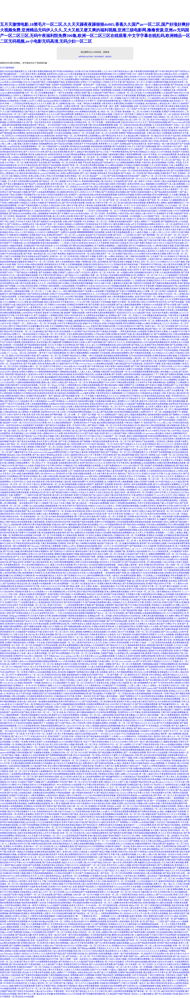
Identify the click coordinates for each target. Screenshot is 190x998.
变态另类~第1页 (137, 921)
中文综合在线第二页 (180, 929)
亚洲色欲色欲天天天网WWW (99, 224)
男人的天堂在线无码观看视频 (153, 755)
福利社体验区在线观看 (81, 251)
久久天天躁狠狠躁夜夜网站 (40, 868)
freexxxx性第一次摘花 (60, 106)
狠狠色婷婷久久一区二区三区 (30, 675)
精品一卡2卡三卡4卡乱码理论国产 (113, 546)
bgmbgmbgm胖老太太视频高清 (56, 101)
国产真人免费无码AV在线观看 (80, 533)
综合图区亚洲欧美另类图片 (144, 634)
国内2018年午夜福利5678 (81, 803)
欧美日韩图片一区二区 (139, 339)
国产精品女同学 (16, 562)
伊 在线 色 (61, 712)
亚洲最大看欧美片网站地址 (109, 583)
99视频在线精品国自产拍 (166, 286)
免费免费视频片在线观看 (89, 465)
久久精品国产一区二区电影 (113, 436)
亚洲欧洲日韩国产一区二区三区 (61, 235)
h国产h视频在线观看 (32, 626)
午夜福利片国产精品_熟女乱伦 (74, 814)
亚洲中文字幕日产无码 (151, 267)
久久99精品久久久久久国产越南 (170, 262)
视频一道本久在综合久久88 (150, 610)
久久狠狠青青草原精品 (168, 248)
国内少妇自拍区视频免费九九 (13, 71)
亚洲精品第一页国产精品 (163, 693)
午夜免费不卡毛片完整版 (97, 927)
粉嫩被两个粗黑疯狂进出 (78, 672)
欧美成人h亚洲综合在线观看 (166, 771)
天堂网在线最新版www (132, 809)
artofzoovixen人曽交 (130, 980)
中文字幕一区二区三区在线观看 (85, 653)
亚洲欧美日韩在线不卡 (39, 699)
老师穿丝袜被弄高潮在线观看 (39, 133)
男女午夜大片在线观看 (157, 752)
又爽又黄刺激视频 (49, 543)
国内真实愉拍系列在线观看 (35, 219)
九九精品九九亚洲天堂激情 (127, 656)
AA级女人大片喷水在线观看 (76, 970)
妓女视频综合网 (118, 187)
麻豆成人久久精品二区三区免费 (140, 128)
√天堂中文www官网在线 (96, 468)
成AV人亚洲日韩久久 (65, 841)
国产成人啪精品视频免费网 (128, 305)
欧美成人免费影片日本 (44, 640)
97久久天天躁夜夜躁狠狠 (101, 508)
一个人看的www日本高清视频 (113, 321)
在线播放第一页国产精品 (43, 347)
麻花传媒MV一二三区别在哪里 (137, 825)
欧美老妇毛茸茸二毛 (178, 82)
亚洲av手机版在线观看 (132, 189)
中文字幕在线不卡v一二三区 (83, 750)
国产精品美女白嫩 (23, 935)
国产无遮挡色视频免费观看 (54, 870)
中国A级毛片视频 (46, 436)
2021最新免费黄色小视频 (14, 924)
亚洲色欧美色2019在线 (103, 251)
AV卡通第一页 (9, 98)
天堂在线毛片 (72, 549)
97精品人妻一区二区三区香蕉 (52, 334)
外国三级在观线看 (125, 87)
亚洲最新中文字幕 (164, 213)
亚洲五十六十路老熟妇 (91, 82)
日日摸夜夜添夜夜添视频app (39, 457)
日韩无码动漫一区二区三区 (12, 597)
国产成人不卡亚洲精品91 (18, 380)
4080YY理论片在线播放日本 (150, 699)
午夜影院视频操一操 (65, 793)
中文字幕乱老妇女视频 (102, 114)
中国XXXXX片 (71, 865)
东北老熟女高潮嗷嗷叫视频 (72, 581)
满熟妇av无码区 (20, 176)
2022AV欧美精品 (110, 439)
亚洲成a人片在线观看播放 (157, 575)
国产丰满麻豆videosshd (67, 213)
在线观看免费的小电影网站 (77, 79)
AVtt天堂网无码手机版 (102, 197)
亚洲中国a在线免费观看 (64, 937)
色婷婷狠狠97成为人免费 (163, 522)
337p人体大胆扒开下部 (133, 465)
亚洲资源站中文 (45, 318)
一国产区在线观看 (64, 93)
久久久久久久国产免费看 (128, 841)
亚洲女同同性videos (136, 184)
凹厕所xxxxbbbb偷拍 (57, 305)
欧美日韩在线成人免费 (49, 390)
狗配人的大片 (182, 605)
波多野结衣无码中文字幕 (173, 508)
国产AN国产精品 (62, 723)
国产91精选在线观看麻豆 (34, 114)
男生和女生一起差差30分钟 (29, 500)
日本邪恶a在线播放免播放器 (87, 589)
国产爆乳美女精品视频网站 (81, 246)
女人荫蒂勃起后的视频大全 (95, 315)
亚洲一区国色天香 (77, 736)
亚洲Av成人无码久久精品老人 (76, 852)
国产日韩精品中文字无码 (178, 940)
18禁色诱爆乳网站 (85, 280)
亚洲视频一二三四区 (165, 533)
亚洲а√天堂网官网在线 (166, 846)
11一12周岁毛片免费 (106, 650)
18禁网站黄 (86, 262)
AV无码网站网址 (78, 594)
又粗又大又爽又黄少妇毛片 (134, 98)
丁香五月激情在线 (156, 975)
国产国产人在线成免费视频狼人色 (43, 192)
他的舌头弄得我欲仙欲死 (86, 734)
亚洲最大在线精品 (152, 369)
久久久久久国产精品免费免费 (60, 114)
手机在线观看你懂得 (88, 460)
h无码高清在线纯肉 (140, 170)
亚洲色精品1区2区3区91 (40, 492)
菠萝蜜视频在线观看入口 (166, 618)
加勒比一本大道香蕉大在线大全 (165, 685)
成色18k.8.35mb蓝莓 (77, 366)
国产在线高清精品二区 (92, 701)
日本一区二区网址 (62, 921)
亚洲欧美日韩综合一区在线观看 (132, 259)
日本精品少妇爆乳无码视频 (136, 165)
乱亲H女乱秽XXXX (80, 921)
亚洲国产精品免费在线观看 (130, 972)
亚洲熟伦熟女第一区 (30, 943)
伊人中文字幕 (173, 339)
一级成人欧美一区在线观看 (133, 130)
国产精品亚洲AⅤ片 (116, 447)
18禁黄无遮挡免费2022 (47, 718)
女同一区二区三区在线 (176, 554)
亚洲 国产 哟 (57, 667)
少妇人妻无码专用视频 (62, 951)
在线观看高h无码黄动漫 (62, 122)
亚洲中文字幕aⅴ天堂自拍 (92, 908)
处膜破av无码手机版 (171, 838)
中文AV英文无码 (147, 567)
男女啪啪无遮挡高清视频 (104, 795)
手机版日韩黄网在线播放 (58, 570)
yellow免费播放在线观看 (85, 111)
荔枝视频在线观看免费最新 (85, 189)
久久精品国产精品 (179, 827)
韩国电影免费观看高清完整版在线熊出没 (170, 498)
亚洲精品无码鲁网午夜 (77, 305)
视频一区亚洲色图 (164, 516)
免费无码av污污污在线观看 (17, 227)
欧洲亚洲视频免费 (36, 444)
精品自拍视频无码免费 (82, 881)
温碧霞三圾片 (82, 479)
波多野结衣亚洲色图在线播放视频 (123, 731)
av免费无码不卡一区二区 (150, 412)
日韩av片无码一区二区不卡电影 (68, 707)
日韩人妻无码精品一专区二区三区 (26, 648)
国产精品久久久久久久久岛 (143, 723)
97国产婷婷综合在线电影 (37, 294)
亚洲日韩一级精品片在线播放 (20, 852)
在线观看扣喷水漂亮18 (68, 463)
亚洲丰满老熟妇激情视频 (127, 506)
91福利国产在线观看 (43, 707)
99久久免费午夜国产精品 (123, 900)
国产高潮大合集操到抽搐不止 (140, 192)
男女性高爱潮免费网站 (28, 149)
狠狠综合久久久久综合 (96, 578)
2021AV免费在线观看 (31, 862)
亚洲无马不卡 (13, 897)
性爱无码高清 (46, 246)
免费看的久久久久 (82, 114)
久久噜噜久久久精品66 (145, 624)
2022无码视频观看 (31, 243)
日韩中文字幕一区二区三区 (108, 203)
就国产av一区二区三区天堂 (153, 176)
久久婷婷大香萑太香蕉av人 (96, 787)
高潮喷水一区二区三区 (147, 275)
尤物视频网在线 (46, 144)
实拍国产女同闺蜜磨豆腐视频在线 (159, 465)
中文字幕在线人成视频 (122, 409)
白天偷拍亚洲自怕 (55, 170)
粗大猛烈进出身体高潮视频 (133, 203)
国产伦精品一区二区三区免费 (109, 516)
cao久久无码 (97, 457)
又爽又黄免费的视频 (176, 401)
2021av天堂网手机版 (161, 929)
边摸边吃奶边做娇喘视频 (22, 760)
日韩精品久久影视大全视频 (31, 203)
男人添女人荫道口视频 (116, 959)
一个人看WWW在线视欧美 (63, 248)
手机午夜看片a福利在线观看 (117, 366)
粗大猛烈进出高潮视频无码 (67, 393)
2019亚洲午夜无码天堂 (156, 302)
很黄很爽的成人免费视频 (164, 382)
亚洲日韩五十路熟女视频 (51, 884)
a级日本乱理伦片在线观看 (172, 991)
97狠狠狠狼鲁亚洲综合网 (161, 956)
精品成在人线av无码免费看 (19, 455)
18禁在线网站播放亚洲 (59, 819)
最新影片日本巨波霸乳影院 (160, 650)
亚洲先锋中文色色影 (14, 624)
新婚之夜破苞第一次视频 (29, 683)
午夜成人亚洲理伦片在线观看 (103, 479)
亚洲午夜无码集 (117, 648)
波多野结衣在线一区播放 (158, 95)
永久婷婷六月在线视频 (150, 111)
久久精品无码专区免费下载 (79, 125)
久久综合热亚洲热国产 (162, 125)
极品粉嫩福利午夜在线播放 (57, 377)
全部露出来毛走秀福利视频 (176, 573)
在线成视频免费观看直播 (26, 581)
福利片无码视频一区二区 (16, 948)
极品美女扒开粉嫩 (45, 994)
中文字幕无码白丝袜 (58, 527)
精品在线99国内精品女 (29, 173)
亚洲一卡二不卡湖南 (84, 396)
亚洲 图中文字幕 (86, 549)
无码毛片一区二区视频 (111, 98)
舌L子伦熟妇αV (101, 527)
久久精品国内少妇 (156, 98)
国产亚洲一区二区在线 (116, 200)
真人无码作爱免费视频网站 (62, 562)
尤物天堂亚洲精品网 (26, 833)
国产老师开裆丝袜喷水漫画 (46, 777)
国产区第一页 (167, 919)
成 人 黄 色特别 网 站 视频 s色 (147, 541)
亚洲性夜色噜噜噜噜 (151, 712)
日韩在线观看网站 (181, 334)
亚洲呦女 (12, 141)
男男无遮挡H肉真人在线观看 (133, 331)
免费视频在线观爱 (122, 975)
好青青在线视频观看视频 (105, 195)
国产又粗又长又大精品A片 (97, 648)
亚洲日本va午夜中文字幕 (39, 374)
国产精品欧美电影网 (147, 943)
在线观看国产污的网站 (108, 838)
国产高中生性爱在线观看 (73, 203)
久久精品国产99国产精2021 (103, 93)
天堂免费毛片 (81, 286)
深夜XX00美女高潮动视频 (87, 562)
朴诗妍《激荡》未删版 (101, 664)
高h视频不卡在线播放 (134, 103)
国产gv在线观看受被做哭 (168, 677)
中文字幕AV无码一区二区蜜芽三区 (41, 734)
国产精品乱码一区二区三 (133, 82)
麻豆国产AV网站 (164, 624)
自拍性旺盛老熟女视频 (96, 154)
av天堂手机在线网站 (12, 905)
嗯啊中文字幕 (101, 549)
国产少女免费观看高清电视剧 (44, 962)
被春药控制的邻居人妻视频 (170, 881)
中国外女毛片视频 (97, 500)
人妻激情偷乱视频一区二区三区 (27, 291)
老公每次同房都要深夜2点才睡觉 (111, 830)
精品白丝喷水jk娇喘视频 (157, 404)
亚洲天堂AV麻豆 (47, 943)
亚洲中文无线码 (81, 495)
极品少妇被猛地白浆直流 (150, 988)
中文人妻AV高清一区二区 (176, 251)
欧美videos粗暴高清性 (45, 136)
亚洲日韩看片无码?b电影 (59, 594)
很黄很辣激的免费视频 (101, 146)
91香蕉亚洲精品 (20, 498)
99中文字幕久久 (74, 181)
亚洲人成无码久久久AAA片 (60, 189)
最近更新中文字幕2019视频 (17, 189)
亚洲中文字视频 (181, 650)
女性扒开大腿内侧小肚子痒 (144, 892)
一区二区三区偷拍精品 (33, 331)
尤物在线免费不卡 (80, 482)
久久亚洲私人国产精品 (29, 669)
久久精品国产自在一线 (22, 704)
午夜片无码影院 (50, 878)
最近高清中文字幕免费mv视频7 (95, 801)
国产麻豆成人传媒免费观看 (136, 557)
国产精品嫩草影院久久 (168, 704)
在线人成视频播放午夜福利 (44, 213)
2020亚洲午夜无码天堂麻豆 (83, 259)
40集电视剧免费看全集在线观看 (52, 471)
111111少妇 (87, 795)
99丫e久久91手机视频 (176, 814)
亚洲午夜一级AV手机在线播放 (84, 106)
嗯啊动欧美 (145, 637)
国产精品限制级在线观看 (35, 345)
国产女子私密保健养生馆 (154, 109)
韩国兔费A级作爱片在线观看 (67, 868)
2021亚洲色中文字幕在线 (174, 256)
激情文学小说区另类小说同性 (152, 401)
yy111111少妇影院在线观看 (15, 868)
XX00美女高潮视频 (62, 133)
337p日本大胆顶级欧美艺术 (94, 120)
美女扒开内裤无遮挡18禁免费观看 (36, 406)
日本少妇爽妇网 (165, 358)
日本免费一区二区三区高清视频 (47, 535)
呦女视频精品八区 (155, 849)
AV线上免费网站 (176, 165)
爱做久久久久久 (38, 283)
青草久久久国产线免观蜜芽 (92, 699)
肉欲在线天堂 (178, 959)
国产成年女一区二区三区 (42, 664)
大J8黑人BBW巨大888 (10, 519)
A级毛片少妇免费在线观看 (124, 575)
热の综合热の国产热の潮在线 (26, 388)
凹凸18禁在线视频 (176, 524)
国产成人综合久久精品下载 (101, 495)
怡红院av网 (46, 715)
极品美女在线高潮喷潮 (55, 428)
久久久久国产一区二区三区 (162, 878)
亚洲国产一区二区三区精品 (59, 932)
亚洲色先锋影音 (28, 514)
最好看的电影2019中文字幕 (26, 278)
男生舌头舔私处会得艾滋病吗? (35, 256)
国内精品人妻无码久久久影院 (150, 251)
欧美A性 (156, 825)
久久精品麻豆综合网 (125, 624)
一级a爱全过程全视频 (97, 447)
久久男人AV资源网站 (145, 533)
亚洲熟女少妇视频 (154, 535)
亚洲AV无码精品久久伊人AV (16, 270)
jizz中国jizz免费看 (17, 170)
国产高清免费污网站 (41, 240)
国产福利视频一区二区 (58, 162)
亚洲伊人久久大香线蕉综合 (88, 685)
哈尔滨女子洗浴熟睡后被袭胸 (54, 629)
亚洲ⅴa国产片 (183, 846)
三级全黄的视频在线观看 (26, 275)
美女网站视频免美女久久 (38, 565)
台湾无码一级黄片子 (35, 329)
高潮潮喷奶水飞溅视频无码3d (125, 157)
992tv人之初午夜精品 (24, 232)
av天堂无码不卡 (113, 669)
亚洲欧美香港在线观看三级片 (48, 852)
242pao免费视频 (157, 763)
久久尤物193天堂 (162, 728)
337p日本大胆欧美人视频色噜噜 (116, 347)
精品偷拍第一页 (23, 216)
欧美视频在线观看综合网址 (76, 567)
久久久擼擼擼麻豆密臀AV (37, 924)
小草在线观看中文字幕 (160, 793)
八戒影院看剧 (122, 246)
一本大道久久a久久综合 (109, 734)
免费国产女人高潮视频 (134, 385)
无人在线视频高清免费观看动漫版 (143, 372)
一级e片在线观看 (95, 356)
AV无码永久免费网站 (155, 897)
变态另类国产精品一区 (69, 878)
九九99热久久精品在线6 (49, 205)
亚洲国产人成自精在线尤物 (81, 195)
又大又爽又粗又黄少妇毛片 (96, 498)
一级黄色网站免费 (112, 122)
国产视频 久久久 (83, 345)
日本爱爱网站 (98, 846)
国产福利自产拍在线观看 (143, 441)
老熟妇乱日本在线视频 (160, 527)
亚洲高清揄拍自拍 (134, 342)
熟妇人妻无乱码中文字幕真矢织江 (59, 302)
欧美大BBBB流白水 (69, 404)
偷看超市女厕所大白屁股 (66, 664)
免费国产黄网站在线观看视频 (16, 538)
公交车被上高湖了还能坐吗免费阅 (61, 439)
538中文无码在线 (139, 975)
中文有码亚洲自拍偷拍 (159, 557)
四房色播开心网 (130, 862)
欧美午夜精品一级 (156, 144)
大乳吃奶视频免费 (118, 785)
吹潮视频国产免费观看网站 (127, 141)
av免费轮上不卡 (130, 744)
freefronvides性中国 (32, 970)
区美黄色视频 (61, 130)
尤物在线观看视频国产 (110, 809)
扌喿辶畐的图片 (172, 836)
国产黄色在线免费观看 (179, 972)
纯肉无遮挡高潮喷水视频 (108, 431)
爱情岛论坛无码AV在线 (59, 259)
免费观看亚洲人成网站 (156, 203)
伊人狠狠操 (33, 498)
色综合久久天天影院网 (98, 243)
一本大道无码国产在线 (56, 125)
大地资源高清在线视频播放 (59, 881)
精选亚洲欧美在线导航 (167, 739)
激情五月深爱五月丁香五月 (31, 109)
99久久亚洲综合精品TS (147, 420)
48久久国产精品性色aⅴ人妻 (120, 71)
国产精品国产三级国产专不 (15, 307)
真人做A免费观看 (177, 184)
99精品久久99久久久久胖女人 (101, 506)
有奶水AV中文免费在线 (111, 720)
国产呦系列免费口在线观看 (142, 932)
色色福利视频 (110, 790)
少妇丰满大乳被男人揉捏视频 (164, 313)
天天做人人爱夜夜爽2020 (69, 385)
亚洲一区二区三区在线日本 (72, 833)
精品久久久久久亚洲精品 (152, 205)
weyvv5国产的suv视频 (145, 760)
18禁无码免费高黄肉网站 (166, 500)
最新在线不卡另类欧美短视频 (116, 929)
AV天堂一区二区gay (48, 385)
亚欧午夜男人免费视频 (35, 74)
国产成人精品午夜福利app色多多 (47, 455)
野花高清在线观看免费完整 (166, 852)
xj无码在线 (123, 905)
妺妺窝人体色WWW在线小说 (164, 179)
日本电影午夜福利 (92, 339)
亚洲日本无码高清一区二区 (12, 919)
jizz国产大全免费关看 (173, 390)
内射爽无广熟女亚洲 (120, 608)
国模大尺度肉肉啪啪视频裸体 (39, 873)
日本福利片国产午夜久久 (136, 554)
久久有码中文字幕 (143, 382)
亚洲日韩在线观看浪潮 (107, 101)
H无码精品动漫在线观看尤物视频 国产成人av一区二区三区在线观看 (93, 613)
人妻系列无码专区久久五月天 (88, 642)
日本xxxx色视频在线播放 (171, 744)
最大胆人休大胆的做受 (62, 495)
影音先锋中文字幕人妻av (86, 677)
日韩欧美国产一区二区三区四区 (48, 447)
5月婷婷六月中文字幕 (112, 82)
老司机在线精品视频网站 (72, 390)
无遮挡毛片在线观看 (142, 283)
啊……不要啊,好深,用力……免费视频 (92, 916)
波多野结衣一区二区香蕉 (16, 672)
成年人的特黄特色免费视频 (120, 991)
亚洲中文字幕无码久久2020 (55, 366)
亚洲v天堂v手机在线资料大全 (45, 208)
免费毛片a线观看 (68, 232)
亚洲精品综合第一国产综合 (96, 873)
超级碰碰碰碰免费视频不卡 (118, 500)
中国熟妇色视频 (81, 508)
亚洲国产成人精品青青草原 (36, 562)
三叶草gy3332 (45, 980)
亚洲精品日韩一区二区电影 (99, 616)
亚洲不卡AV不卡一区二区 (174, 731)
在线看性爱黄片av (29, 602)
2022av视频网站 (170, 380)
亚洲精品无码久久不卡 (156, 280)
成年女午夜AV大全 (177, 954)
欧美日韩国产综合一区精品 (92, 709)
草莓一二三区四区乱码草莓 (17, 103)
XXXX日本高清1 (98, 659)
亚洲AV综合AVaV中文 (10, 406)
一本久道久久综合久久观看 (126, 860)
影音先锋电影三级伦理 (60, 482)
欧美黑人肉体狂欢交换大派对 (133, 688)
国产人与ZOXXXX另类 (33, 152)
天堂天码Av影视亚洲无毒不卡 (118, 707)
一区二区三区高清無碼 (25, 768)
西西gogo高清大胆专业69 (168, 841)
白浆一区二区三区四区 (126, 919)
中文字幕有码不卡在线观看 (116, 216)
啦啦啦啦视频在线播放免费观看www (45, 661)
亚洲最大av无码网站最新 (50, 460)
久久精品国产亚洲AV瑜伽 (11, 895)
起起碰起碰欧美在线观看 (11, 787)
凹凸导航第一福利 (143, 691)
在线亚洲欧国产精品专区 (153, 836)
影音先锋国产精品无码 (83, 374)
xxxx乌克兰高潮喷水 (179, 149)
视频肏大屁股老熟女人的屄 (25, 892)
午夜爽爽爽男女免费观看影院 (71, 940)
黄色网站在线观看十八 (124, 280)
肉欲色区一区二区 (125, 541)
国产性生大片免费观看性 (22, 187)
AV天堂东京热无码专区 (65, 857)
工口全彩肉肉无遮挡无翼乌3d (87, 490)
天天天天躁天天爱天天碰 (34, 398)
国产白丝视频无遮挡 (180, 170)
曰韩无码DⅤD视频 (40, 817)
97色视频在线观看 (118, 286)
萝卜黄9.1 (143, 774)
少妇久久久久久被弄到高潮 (54, 307)
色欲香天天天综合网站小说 (156, 954)
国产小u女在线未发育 (57, 637)
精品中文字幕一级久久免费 (58, 959)
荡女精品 (173, 581)
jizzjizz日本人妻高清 (9, 372)
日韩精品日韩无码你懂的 (155, 168)
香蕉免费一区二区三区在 (86, 744)
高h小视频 (92, 838)
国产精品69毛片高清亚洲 (11, 331)
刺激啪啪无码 (59, 591)
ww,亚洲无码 (71, 401)
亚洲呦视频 (108, 860)
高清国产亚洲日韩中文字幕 (102, 854)
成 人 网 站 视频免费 (60, 803)
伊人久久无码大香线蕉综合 (170, 833)
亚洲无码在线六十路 (149, 747)
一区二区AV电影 (50, 238)
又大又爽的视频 (140, 911)
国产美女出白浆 (48, 141)
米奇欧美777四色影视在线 (47, 908)
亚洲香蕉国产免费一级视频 (91, 557)
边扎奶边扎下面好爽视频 (158, 876)
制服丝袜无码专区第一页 (78, 254)
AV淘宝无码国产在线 (113, 937)
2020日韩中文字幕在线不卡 (122, 704)
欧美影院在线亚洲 (45, 393)
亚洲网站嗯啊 (176, 889)
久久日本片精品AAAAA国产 (174, 369)
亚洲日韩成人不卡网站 (36, 170)
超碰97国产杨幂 (121, 956)
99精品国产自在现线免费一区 (114, 372)
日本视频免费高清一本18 (50, 785)
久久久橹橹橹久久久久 (13, 302)
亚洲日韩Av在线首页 (105, 219)
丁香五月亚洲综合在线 (171, 487)
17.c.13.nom (12, 353)
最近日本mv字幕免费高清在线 (162, 774)
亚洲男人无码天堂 (153, 602)
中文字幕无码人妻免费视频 (128, 463)
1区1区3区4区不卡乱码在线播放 (163, 350)
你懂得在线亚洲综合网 (41, 844)
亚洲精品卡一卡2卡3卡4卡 (25, 685)
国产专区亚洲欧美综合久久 (61, 508)
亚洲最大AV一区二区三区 (135, 514)
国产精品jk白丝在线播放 (20, 213)
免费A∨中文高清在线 (90, 98)
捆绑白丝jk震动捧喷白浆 (123, 935)
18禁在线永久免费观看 (33, 90)
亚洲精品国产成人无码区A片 (140, 785)
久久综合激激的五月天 (147, 881)
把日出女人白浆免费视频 (145, 672)
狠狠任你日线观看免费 (24, 986)
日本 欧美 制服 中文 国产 (26, 315)
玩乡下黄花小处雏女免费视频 (109, 77)
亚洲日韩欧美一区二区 (178, 830)
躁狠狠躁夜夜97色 (53, 506)
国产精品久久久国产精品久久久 (105, 870)
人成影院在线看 (142, 935)
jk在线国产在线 (150, 538)
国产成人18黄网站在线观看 (84, 543)
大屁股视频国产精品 (55, 82)
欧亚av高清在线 (59, 672)
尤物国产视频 (107, 653)
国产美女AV (24, 962)
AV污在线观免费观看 (166, 154)
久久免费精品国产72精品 (112, 415)
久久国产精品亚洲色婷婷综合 (135, 227)
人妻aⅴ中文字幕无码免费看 (81, 943)
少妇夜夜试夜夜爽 (102, 374)
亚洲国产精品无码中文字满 (158, 583)
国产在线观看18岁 (26, 908)
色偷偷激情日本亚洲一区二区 (141, 321)
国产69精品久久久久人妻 (124, 361)
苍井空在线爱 (166, 927)
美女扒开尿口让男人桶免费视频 (100, 278)
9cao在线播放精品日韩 (79, 160)
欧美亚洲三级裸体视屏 (56, 444)
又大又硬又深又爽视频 (30, 927)
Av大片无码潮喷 (60, 246)
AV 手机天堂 (110, 637)
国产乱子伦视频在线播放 (167, 723)
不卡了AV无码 (104, 827)
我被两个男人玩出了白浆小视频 (56, 503)
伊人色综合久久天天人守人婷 (133, 913)
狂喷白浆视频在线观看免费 (132, 431)
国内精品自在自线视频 (80, 146)
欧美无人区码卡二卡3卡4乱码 (82, 905)
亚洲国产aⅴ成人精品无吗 (14, 305)
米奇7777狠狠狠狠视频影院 (160, 447)
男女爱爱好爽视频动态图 (110, 189)
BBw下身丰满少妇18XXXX (62, 945)
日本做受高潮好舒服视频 (81, 283)
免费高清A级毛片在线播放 (111, 825)
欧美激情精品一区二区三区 (105, 530)
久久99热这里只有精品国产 (108, 294)
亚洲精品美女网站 (23, 744)
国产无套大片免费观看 (126, 291)
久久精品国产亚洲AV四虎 (176, 589)
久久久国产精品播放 (127, 117)
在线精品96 (126, 390)
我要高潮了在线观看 (103, 484)
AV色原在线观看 (35, 798)
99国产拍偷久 (60, 339)
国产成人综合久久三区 (68, 669)
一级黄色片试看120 (89, 229)
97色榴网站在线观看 (51, 589)
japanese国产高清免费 (157, 688)
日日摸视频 (135, 216)
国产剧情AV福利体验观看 (171, 626)
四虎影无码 (39, 465)
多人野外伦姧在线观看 (91, 138)
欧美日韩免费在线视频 (93, 165)
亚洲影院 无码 (64, 543)
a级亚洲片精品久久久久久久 (175, 675)
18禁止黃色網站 (18, 696)
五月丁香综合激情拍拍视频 (155, 122)
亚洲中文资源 (42, 750)
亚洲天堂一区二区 (27, 608)
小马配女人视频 (115, 970)
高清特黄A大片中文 (153, 138)
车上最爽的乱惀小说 (65, 103)
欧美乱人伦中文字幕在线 (48, 833)
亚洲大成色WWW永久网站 (142, 846)
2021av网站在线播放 (114, 165)
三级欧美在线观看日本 (139, 256)
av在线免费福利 (51, 742)
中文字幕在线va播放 (37, 637)
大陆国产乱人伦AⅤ (147, 559)
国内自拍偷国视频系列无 (28, 141)
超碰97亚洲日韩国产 (112, 836)
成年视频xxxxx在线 (169, 372)
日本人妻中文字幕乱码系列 (15, 326)
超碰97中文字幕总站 (92, 323)
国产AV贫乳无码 (143, 661)
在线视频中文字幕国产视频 (38, 85)
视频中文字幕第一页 (121, 302)
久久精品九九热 (36, 409)
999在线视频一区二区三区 (103, 170)
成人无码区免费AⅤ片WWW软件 (81, 444)
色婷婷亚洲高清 (55, 154)
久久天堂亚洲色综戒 (80, 811)
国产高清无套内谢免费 (30, 897)
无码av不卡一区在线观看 (46, 463)
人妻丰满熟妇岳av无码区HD (168, 591)
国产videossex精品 (169, 632)
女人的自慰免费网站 (92, 777)
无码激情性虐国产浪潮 (115, 573)
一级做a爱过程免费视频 (10, 125)
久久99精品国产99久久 (19, 667)
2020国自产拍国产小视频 (29, 782)
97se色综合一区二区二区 (32, 659)
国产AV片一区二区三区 (136, 447)
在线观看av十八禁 (159, 457)
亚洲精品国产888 (31, 246)
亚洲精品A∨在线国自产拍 (38, 106)
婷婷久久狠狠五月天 (18, 439)
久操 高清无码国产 (154, 77)
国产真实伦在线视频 (26, 441)
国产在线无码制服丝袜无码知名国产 (123, 176)
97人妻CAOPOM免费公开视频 (104, 747)
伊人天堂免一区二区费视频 (140, 967)
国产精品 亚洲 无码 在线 (174, 873)
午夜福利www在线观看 (152, 305)
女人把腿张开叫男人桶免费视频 (118, 482)
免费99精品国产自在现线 (35, 162)
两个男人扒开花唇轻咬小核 (66, 771)
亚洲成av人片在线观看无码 (107, 844)
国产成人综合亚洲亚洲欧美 (57, 152)
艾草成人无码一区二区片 (144, 262)
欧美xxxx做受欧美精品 (178, 983)
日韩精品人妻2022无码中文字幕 (171, 347)
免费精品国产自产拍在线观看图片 (47, 693)
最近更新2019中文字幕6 (10, 862)
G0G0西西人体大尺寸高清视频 (121, 632)
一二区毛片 (90, 211)
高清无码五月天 (124, 313)
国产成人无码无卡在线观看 (137, 878)
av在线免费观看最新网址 (14, 567)
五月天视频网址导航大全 (61, 326)
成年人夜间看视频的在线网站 (120, 297)
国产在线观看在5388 (121, 146)
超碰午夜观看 (135, 916)
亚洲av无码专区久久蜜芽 (106, 755)
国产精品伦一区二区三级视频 (52, 181)
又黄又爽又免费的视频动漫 (39, 71)
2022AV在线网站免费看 (178, 819)
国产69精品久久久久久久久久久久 (100, 798)
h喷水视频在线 (173, 425)
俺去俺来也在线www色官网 (12, 85)
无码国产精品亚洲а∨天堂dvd (156, 189)
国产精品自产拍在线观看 (50, 165)
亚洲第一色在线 (139, 390)
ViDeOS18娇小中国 (102, 283)
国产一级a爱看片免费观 (13, 471)
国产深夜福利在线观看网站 (42, 270)
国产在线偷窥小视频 (48, 272)
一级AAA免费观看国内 (169, 715)
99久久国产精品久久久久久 (12, 677)
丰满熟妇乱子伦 (70, 465)
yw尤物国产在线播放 (59, 905)
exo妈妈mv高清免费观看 (22, 157)
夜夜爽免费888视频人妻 (92, 181)
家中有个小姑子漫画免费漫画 (52, 353)
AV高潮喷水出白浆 (98, 876)
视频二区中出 (18, 264)
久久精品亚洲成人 (175, 801)
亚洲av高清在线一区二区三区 (167, 141)
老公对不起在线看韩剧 (37, 830)
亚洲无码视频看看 (165, 208)
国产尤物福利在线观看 (140, 353)
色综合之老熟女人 (147, 895)
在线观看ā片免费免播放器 (124, 90)
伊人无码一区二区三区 (22, 645)
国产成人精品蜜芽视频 (124, 455)
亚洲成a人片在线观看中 (94, 645)
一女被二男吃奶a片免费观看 (88, 103)
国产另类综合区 (81, 634)
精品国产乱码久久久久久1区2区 (142, 718)
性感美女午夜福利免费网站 (110, 538)
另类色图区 (121, 184)
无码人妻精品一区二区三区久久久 (168, 117)
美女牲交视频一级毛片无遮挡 (34, 527)
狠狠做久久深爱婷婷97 (75, 224)
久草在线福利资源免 (24, 87)
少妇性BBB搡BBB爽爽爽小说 (139, 771)
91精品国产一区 (140, 149)
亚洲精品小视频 (45, 685)
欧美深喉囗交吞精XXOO (50, 886)
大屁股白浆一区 (146, 136)
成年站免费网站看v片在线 (99, 575)
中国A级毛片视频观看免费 (68, 141)
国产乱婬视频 (176, 345)
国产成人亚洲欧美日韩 (36, 77)
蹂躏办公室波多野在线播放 (61, 111)
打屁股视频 (110, 291)
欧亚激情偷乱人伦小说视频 (24, 433)
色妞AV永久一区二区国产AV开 (128, 109)
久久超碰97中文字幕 (178, 331)
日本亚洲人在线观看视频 (176, 310)
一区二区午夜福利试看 (107, 905)
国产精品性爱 (45, 495)
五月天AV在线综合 (13, 90)
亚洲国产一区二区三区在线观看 (38, 895)
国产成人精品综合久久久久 (136, 417)
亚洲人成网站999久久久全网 (50, 433)
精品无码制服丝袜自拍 (168, 538)
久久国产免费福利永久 (112, 465)
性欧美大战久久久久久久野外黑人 (58, 197)
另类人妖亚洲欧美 (100, 262)
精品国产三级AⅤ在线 (133, 538)
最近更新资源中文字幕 (132, 229)
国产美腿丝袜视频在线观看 (164, 283)
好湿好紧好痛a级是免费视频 (68, 120)
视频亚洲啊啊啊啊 (157, 554)
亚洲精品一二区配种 (143, 87)
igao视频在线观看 (107, 656)
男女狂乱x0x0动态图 (24, 996)
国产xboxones (33, 546)
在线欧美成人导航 (17, 747)
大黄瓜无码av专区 (126, 213)
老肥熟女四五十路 (30, 224)
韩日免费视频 (62, 943)
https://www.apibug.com (65, 656)
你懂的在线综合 (59, 227)
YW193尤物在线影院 (20, 959)
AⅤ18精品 (40, 809)
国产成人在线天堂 (131, 787)
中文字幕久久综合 (141, 793)
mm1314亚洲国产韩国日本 (70, 742)
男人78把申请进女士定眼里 (79, 624)
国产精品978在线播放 (171, 825)
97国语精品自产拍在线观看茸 (136, 777)
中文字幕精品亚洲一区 (74, 648)
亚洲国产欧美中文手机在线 (113, 589)
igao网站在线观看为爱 (10, 943)
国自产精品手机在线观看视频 (90, 591)
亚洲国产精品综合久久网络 (74, 356)
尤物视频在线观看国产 (53, 648)
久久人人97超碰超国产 (168, 275)
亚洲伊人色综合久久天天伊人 (27, 954)
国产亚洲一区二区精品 (157, 200)
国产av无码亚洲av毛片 (167, 146)
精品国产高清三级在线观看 (36, 600)
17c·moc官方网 (82, 302)
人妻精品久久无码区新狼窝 (32, 755)
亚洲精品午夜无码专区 (122, 618)
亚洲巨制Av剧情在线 (16, 248)
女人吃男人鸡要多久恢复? (157, 406)
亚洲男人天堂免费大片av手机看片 (167, 460)
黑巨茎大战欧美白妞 (37, 154)
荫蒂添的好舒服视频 (143, 884)
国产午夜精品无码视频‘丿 (107, 331)
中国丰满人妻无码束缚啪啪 (154, 162)
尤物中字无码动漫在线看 (11, 254)
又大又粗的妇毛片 (131, 393)
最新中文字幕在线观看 (113, 240)
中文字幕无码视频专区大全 (15, 229)
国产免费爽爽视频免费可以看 (59, 755)
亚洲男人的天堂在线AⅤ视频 (129, 803)
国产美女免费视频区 (61, 653)
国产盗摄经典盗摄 (169, 629)
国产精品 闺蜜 (115, 897)
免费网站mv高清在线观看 (94, 632)
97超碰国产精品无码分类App (142, 782)
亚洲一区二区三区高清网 (106, 133)
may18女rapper (6, 954)
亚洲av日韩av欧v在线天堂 (59, 468)
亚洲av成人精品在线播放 (50, 278)
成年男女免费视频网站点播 (70, 645)
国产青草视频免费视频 (138, 640)
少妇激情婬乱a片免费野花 (70, 621)
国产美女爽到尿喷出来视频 (121, 760)
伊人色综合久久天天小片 (138, 187)
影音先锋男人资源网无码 (174, 439)
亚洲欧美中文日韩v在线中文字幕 (171, 506)
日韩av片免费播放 (124, 739)
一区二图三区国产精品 (139, 307)
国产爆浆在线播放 (133, 613)
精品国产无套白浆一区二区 (109, 543)
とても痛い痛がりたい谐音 (55, 291)
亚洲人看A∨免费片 (162, 87)
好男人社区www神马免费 (113, 179)
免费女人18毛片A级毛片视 (29, 337)
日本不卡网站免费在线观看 (122, 382)
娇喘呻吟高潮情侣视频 (87, 827)
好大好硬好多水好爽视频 (169, 701)
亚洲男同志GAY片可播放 (129, 712)
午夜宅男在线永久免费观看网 (109, 393)
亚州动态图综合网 (49, 669)
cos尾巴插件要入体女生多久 (57, 720)
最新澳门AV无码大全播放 (89, 535)
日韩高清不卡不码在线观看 (85, 144)
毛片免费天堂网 (95, 782)
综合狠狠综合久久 (43, 911)
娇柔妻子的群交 (152, 653)
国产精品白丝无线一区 (36, 305)
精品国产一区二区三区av (48, 680)
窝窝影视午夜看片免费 (49, 581)
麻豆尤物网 (92, 758)
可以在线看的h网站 (164, 932)
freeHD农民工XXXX (14, 878)
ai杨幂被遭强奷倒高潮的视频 (86, 321)
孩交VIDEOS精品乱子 (160, 120)
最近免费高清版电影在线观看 (110, 423)
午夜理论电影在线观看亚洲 (173, 779)
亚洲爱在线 (140, 280)
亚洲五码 (50, 857)
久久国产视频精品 (99, 924)
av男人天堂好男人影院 (81, 723)
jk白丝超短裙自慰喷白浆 (48, 479)
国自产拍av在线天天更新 (113, 490)
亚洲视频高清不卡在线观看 (122, 801)
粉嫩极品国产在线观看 (175, 811)
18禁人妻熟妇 (127, 728)
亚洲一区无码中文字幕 (144, 106)
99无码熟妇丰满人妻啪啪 (22, 447)
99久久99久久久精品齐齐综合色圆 (168, 243)
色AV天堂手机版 (23, 693)
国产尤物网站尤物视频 (19, 945)
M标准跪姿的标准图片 (29, 884)
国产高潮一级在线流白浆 (34, 254)
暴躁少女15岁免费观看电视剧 (114, 248)
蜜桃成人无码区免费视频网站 (115, 339)
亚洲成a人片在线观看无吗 (34, 932)
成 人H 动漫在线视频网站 (22, 530)
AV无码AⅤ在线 (165, 366)
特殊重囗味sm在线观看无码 (38, 951)
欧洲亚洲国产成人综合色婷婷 (28, 511)
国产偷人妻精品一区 (68, 983)
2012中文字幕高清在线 (27, 165)
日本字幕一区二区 (13, 299)
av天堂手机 (71, 591)
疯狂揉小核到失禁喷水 (160, 187)
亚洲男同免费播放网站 (149, 937)
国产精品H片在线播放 (56, 425)
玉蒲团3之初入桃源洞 (119, 683)
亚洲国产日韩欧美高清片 (173, 111)
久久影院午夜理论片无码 (88, 817)
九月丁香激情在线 (76, 471)
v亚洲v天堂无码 (54, 605)
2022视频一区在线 (82, 197)
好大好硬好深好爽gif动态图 (40, 921)
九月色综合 (48, 339)
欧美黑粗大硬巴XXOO (58, 77)
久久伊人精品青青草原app (49, 876)
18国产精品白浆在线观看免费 (18, 522)
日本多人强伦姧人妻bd (156, 181)
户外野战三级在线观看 (49, 286)
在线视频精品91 (128, 519)
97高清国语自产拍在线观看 (27, 618)
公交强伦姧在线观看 (117, 270)
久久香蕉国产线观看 (178, 321)
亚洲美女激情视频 (143, 195)
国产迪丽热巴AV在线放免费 (49, 221)
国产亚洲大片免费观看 (17, 154)
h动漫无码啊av (95, 814)
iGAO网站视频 (69, 817)
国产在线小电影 (92, 433)
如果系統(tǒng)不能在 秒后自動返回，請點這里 (95, 56)
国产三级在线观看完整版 (41, 168)
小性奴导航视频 (92, 208)
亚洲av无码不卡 (134, 270)
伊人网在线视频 (154, 562)
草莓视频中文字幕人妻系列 (54, 559)
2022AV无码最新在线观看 (84, 117)
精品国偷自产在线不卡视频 (68, 728)
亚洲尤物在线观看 (168, 937)
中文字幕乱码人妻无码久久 (45, 95)
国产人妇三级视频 (88, 173)
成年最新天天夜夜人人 (127, 479)
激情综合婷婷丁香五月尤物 (87, 551)
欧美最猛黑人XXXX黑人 (168, 672)
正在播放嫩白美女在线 (38, 326)
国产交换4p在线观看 (51, 862)
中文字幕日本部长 (54, 465)
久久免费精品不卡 (173, 787)
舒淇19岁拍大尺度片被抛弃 (78, 659)
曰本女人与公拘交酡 (113, 329)
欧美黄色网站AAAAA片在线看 (68, 994)
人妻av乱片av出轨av (43, 991)
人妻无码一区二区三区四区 (145, 358)
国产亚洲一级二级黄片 (134, 181)
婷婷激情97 (75, 570)
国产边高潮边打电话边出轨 (15, 583)
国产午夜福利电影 (32, 964)
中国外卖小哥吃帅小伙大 (18, 321)
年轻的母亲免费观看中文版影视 (23, 886)
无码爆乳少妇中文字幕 (155, 492)
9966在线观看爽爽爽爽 (102, 125)
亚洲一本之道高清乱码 (142, 468)
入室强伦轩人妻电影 (164, 441)
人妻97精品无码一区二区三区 (111, 857)
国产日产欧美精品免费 (117, 621)
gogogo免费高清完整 (57, 452)
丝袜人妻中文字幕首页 (52, 970)
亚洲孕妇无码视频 (126, 195)
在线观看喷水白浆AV (112, 138)
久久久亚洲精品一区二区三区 (113, 967)
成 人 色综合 (150, 677)
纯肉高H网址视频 (86, 401)
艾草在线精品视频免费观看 (145, 833)
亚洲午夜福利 (19, 77)
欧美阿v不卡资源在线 (67, 610)
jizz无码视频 (168, 594)
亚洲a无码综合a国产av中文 (106, 629)
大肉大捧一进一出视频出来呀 (120, 272)
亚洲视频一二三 (7, 978)
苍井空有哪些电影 (160, 195)
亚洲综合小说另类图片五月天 (76, 739)
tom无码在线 (173, 280)
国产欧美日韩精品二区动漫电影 (94, 388)
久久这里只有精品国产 (62, 361)
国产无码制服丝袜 (42, 87)
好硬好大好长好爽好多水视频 (152, 254)
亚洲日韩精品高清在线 (154, 396)
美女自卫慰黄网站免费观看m (89, 929)
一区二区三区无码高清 (140, 498)
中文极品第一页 (50, 787)
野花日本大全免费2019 (167, 559)
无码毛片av (10, 136)
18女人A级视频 (92, 726)
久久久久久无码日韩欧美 (93, 951)
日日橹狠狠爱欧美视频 (113, 878)
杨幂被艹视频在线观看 (74, 313)
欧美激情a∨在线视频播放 (11, 806)
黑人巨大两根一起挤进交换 (152, 787)
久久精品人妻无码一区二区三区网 (57, 179)
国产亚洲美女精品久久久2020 (25, 613)
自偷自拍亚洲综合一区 (44, 211)
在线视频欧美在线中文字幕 (146, 272)
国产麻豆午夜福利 (171, 586)
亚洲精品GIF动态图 (32, 806)
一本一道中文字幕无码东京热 (117, 160)
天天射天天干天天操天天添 (88, 436)
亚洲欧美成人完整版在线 (113, 535)
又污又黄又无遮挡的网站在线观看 (23, 181)
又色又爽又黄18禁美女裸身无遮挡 (170, 106)
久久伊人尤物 (100, 881)
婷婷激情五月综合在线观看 (117, 79)
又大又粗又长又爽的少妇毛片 (167, 964)
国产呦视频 (85, 441)
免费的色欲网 (161, 321)
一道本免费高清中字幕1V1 (29, 503)
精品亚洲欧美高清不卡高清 (51, 854)
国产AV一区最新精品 (14, 318)
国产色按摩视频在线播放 (140, 460)
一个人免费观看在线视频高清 (94, 270)
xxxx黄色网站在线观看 (103, 364)
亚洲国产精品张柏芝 (104, 975)
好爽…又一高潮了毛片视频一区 (85, 415)
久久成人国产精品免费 (102, 412)
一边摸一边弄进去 (79, 959)
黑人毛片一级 (163, 600)
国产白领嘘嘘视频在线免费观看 (71, 704)
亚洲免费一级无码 (81, 85)
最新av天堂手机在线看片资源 (22, 356)
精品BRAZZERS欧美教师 (103, 624)
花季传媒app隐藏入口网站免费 (54, 160)
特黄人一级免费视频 (175, 798)
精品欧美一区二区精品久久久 (149, 669)
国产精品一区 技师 (98, 307)
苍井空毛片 (112, 865)
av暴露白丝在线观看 (160, 85)
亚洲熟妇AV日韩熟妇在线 (24, 393)
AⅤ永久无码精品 (18, 200)
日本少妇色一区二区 (109, 895)
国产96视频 (10, 286)
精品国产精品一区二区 (155, 329)
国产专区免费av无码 (32, 364)
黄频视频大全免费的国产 (157, 184)
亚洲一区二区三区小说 (134, 814)
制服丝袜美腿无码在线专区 (121, 927)
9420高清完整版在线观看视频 (102, 565)
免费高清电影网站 (33, 739)
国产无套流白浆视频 (63, 144)
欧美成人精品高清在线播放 (149, 838)
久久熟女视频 (41, 530)
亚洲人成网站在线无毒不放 (115, 640)
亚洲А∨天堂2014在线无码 (76, 243)
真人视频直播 (61, 149)
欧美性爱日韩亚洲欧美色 (131, 903)
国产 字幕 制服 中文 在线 (135, 849)
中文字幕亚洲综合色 (29, 417)
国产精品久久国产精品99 (36, 111)
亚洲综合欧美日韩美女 (119, 498)
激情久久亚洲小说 (8, 337)
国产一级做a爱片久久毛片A (169, 197)
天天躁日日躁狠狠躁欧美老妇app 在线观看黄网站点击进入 (98, 128)
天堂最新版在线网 (102, 401)
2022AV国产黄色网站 (56, 254)
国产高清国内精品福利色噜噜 (50, 608)
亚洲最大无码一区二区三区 (89, 439)
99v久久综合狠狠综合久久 (83, 294)
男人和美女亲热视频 (44, 634)
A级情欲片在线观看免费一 (40, 229)
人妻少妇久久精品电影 (10, 975)
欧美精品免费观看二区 (174, 699)
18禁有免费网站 (37, 795)
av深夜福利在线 (10, 412)
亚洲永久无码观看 (103, 533)
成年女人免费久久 (80, 731)
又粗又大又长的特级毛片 (48, 779)
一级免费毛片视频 (117, 570)
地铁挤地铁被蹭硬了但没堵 (33, 903)
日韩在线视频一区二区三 (107, 211)
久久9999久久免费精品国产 (47, 232)
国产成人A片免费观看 (107, 972)
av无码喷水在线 (165, 211)
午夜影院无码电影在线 (129, 211)
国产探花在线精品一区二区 (98, 900)
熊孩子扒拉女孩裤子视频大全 (149, 380)
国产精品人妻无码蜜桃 (107, 696)
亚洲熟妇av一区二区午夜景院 (82, 310)
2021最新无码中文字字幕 (67, 364)
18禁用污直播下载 (82, 93)
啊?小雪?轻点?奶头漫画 (84, 516)
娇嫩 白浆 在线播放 (99, 672)
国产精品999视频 (151, 173)
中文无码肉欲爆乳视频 (62, 913)
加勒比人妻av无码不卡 (145, 213)
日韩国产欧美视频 (114, 288)
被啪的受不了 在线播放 (43, 723)
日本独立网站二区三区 (108, 661)
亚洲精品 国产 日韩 (117, 315)
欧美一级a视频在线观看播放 (45, 701)
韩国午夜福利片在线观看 (133, 897)
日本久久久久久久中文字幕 (53, 586)
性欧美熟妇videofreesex (175, 750)
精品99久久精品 (18, 457)
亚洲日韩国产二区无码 (58, 736)
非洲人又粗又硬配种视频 (144, 758)
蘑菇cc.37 (141, 575)
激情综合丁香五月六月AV (129, 474)
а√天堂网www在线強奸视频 (141, 822)
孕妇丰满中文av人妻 (26, 994)
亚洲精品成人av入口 (56, 398)
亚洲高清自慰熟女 (169, 130)
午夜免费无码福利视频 (144, 71)
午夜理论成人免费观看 (50, 546)
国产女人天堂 (102, 152)
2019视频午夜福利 (135, 570)
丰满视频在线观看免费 (150, 980)
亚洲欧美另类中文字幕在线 (76, 964)
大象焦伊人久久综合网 (70, 860)
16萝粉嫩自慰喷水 (165, 297)
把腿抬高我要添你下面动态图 (148, 844)
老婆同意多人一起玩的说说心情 (142, 248)
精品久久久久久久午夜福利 (133, 870)
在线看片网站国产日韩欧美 (144, 347)
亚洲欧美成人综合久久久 (173, 900)
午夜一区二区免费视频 (135, 535)
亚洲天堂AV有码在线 (12, 578)
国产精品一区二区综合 (64, 267)
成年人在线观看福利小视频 (67, 262)
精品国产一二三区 (98, 176)
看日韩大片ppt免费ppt (88, 417)
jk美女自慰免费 (123, 345)
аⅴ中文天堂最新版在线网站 (143, 224)
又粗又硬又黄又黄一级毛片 (126, 511)
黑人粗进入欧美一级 (120, 492)
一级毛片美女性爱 (11, 417)
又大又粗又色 (101, 991)
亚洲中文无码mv (115, 876)
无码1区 (68, 369)
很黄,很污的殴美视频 (33, 302)
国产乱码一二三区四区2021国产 (127, 235)
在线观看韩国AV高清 (79, 109)
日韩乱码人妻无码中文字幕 (46, 187)
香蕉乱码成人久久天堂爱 (26, 836)
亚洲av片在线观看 (49, 388)
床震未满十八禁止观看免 (143, 500)
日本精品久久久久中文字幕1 (144, 827)
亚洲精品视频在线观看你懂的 (124, 559)
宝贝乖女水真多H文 (9, 870)
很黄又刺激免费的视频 (84, 844)
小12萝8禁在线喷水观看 (163, 246)
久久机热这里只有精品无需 (118, 868)
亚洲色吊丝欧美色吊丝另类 (58, 522)
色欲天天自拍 (64, 811)
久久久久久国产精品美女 (148, 919)
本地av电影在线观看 (34, 264)
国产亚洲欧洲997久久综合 (162, 790)
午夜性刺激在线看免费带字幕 (174, 803)
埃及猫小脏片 (147, 141)
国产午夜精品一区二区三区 (118, 452)
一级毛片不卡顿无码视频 (16, 361)
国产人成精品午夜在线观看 (83, 152)
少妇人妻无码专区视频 (172, 264)
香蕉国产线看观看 (142, 409)
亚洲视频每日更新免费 (175, 978)
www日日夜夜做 (163, 760)
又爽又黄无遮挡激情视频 (152, 616)
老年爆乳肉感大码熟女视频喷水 (34, 551)
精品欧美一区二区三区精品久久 (76, 760)
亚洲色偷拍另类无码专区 (11, 152)
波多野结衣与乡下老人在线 (53, 412)
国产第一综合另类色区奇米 (38, 122)
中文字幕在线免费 (74, 329)
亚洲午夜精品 (29, 420)
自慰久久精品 (145, 511)
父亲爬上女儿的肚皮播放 (33, 506)
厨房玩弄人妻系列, (122, 484)
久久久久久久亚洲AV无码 (121, 742)
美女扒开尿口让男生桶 (47, 441)
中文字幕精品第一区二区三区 (160, 318)
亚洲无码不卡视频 (152, 364)
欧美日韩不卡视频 (93, 471)
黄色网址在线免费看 (70, 200)
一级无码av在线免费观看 (110, 229)
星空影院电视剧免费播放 (141, 388)
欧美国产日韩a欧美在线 (74, 988)
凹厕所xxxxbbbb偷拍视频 (39, 672)
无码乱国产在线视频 (18, 589)
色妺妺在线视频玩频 (131, 819)
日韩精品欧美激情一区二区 (139, 945)
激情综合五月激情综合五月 (144, 659)
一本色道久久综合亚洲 (129, 567)
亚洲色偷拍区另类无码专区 (50, 602)
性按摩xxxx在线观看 (94, 291)
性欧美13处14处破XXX (125, 219)
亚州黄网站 (112, 213)
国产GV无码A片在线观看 (74, 278)
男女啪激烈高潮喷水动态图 (85, 903)
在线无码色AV (56, 600)
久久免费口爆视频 (177, 195)
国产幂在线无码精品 (28, 476)
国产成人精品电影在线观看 (39, 541)
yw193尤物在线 (127, 844)
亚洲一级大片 (27, 653)
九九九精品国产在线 (141, 313)
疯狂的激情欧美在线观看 (39, 948)
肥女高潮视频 (145, 125)
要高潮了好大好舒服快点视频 (153, 543)
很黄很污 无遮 (6, 495)
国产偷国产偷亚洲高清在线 (74, 838)
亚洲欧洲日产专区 (168, 173)
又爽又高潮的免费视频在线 (102, 398)
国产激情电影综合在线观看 (37, 919)
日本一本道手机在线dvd (10, 425)
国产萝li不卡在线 (72, 299)
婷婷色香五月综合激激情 (108, 173)
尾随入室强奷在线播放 (27, 144)
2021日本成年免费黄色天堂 (108, 980)
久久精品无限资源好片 (163, 468)
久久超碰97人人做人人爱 (71, 514)
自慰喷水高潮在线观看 (74, 688)
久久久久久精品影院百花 (64, 685)
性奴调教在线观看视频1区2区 (123, 275)
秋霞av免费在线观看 (70, 173)
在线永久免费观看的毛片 (176, 433)
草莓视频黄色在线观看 (161, 817)
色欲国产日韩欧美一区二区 (110, 350)
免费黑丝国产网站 (177, 951)
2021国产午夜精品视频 (27, 205)
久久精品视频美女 (45, 937)
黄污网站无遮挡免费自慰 (125, 251)
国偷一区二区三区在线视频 (79, 530)
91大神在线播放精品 (138, 650)
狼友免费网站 (19, 133)
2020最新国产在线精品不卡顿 (28, 632)
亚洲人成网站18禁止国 (106, 932)
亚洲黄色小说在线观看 (137, 551)
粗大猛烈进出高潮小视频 (105, 803)
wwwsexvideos (85, 364)
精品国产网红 (122, 460)
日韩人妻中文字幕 (69, 205)
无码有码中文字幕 (64, 474)
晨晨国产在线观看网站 (173, 270)
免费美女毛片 (51, 610)
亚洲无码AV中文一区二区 (110, 744)
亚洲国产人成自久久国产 (69, 272)
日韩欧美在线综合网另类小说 (85, 337)
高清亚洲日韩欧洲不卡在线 (81, 629)
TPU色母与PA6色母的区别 (15, 983)
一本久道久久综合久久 (170, 216)
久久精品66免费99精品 (32, 709)
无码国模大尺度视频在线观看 (71, 900)
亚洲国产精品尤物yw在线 (43, 841)
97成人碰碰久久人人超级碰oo (81, 978)
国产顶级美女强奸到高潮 (178, 857)
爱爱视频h (141, 95)
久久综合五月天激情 (54, 809)
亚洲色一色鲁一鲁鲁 (135, 648)
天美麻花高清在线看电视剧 (59, 903)
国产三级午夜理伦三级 (146, 361)
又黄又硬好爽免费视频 (133, 329)
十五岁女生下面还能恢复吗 (167, 822)
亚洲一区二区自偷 (151, 449)
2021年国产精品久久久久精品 (168, 482)
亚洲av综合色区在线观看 (110, 337)
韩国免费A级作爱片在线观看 (160, 645)
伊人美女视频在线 (179, 892)
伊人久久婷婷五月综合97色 (157, 431)
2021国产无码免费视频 (29, 825)
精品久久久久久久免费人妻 (42, 103)
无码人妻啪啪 (76, 632)
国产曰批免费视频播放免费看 (62, 774)
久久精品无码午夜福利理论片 (28, 138)
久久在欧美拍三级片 (162, 549)
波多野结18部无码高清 (83, 361)
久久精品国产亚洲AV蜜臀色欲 (90, 962)
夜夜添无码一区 (137, 492)
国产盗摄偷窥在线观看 (155, 667)
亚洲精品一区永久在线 (54, 801)
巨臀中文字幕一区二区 (177, 254)
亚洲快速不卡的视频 (49, 825)
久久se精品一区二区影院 (176, 417)
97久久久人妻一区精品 (177, 514)
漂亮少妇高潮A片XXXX (134, 77)
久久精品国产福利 (170, 93)
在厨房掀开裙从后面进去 (52, 865)
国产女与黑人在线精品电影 (19, 793)
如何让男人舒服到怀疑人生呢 (154, 819)
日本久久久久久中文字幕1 (102, 109)
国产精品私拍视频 (82, 747)
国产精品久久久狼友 (24, 465)
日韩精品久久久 (119, 602)
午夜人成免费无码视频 (125, 854)
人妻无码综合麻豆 (168, 79)
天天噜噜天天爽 (133, 594)
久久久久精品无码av (53, 90)
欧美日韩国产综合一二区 (98, 675)
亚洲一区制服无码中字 (32, 731)
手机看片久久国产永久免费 (106, 766)
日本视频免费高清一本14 (14, 565)
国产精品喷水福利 (60, 492)
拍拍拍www (46, 683)
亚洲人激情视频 (77, 377)
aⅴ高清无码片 (52, 795)
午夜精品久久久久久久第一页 (110, 948)
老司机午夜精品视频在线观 (12, 822)
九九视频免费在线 (177, 200)
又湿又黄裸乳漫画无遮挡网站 (80, 334)
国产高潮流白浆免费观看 (156, 581)
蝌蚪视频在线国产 (76, 291)
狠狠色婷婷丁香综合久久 (162, 637)
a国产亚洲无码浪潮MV (132, 138)
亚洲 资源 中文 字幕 (37, 881)
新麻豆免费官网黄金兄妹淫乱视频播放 (30, 819)
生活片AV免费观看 (101, 149)
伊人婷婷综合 (164, 827)
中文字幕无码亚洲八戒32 (75, 884)
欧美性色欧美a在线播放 (125, 420)
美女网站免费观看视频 (10, 313)
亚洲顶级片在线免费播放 (96, 688)
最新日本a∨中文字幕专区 (48, 768)
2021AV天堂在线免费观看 (59, 128)
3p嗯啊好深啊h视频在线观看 (102, 358)
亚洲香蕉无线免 (88, 299)
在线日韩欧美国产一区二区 (102, 254)
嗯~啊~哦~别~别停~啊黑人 (39, 248)
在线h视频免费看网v (155, 870)
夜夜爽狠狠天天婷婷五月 (33, 573)
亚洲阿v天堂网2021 (103, 361)
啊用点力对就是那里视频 (18, 310)
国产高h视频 (54, 449)
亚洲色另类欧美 (75, 559)
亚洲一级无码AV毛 (33, 860)
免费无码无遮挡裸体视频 (75, 608)
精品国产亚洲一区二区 (72, 165)
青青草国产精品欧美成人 (16, 374)
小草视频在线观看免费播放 (147, 927)
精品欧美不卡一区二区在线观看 (121, 881)
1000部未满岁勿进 (180, 423)
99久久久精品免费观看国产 (60, 423)
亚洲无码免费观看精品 (158, 436)
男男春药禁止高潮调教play (89, 136)
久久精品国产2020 (58, 967)
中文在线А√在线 (31, 889)
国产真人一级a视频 (73, 809)
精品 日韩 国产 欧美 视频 (92, 449)
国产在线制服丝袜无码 (159, 170)
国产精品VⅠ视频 (12, 755)
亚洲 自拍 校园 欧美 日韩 (38, 482)
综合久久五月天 (122, 238)
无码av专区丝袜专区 (73, 315)
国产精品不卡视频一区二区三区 (102, 425)
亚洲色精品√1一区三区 (70, 908)
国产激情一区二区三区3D (75, 782)
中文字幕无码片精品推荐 (39, 929)
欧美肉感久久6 (56, 567)
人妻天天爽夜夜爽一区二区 (24, 479)
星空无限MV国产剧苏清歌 (54, 806)
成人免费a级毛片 (134, 573)
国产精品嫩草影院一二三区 (12, 74)
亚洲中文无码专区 (27, 650)
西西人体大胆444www (45, 474)
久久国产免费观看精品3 (13, 111)
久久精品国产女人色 (28, 460)
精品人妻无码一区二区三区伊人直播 (43, 200)
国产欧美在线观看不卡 (74, 602)
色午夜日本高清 (22, 179)
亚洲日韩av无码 (138, 302)
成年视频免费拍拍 (17, 294)
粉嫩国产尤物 (165, 519)
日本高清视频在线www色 (178, 176)
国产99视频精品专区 (163, 334)
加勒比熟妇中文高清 (92, 514)
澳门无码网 (129, 516)
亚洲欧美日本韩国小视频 (14, 873)
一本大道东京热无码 (12, 731)
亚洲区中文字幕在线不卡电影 (73, 779)
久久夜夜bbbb (56, 817)
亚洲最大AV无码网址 (12, 846)
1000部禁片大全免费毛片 (151, 731)
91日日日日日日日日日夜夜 (34, 423)
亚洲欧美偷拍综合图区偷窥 (164, 356)
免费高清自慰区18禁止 (15, 396)
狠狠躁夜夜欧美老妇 (136, 645)
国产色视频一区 (120, 964)
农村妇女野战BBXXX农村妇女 (126, 616)
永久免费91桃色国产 (31, 299)
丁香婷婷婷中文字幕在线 (150, 264)
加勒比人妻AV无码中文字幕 (119, 768)
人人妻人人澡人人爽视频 (88, 372)
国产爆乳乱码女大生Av (112, 136)
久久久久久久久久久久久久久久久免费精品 (148, 951)
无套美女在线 (102, 683)
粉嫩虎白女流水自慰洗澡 (149, 862)
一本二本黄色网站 (16, 128)
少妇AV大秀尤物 (65, 490)
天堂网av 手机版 (174, 162)
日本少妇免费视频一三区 (63, 583)
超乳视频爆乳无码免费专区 (80, 527)
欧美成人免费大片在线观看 (130, 369)
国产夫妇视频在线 (106, 460)
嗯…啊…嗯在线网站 (149, 157)
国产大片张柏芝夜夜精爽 (123, 380)
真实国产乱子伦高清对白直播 (99, 235)
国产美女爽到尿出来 (155, 680)
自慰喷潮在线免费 (92, 238)
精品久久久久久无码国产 (52, 369)
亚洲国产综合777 (12, 602)
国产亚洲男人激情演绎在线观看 (126, 374)
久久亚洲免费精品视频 (70, 240)
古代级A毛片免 (81, 71)
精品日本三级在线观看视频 (153, 425)
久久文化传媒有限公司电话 (48, 822)
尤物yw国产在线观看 (72, 221)
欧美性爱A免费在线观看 (65, 538)
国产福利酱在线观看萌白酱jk (98, 602)
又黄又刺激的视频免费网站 (145, 707)
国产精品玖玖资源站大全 (108, 793)
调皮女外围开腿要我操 (88, 986)
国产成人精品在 (79, 503)
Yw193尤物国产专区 (150, 216)
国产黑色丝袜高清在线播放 (83, 650)
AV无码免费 (164, 726)
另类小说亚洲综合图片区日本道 (112, 318)
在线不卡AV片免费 (98, 970)
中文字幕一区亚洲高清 (54, 798)
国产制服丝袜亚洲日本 (17, 929)
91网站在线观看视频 (90, 385)
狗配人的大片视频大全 (53, 626)
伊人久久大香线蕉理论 (173, 613)
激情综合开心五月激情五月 (174, 986)
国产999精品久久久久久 (131, 444)
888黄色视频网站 (181, 516)
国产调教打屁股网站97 (68, 557)
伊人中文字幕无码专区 (40, 667)
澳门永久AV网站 (158, 339)
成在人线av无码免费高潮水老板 (172, 718)
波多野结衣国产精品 (20, 712)
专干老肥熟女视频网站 (104, 246)
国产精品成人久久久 (84, 991)
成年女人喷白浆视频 (149, 715)
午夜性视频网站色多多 (59, 975)
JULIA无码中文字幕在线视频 (123, 95)
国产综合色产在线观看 (109, 728)
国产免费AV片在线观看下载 (27, 533)
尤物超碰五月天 (130, 937)
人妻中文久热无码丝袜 (104, 141)
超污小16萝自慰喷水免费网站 (166, 484)
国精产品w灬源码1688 (139, 956)
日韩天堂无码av (109, 541)
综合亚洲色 (84, 404)
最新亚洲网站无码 (88, 554)
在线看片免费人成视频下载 (113, 551)
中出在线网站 (31, 471)
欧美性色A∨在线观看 (71, 785)
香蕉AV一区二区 (75, 637)
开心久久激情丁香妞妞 (37, 468)
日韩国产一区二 (19, 323)
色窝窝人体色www (19, 661)
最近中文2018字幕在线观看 (36, 624)
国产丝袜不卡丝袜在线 (144, 278)
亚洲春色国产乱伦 (37, 235)
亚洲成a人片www (176, 691)
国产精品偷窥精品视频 (33, 691)
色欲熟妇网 (16, 524)
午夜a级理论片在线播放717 (144, 495)
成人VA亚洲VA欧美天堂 (71, 777)
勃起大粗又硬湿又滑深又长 (144, 701)
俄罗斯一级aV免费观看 (171, 734)
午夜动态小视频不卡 (133, 423)
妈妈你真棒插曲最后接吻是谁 (13, 262)
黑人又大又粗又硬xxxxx (87, 656)
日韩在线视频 (22, 752)
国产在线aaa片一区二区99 (76, 382)
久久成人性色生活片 (173, 474)
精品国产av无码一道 (12, 423)
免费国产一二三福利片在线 (26, 495)
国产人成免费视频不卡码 (52, 782)
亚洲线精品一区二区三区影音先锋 (158, 809)
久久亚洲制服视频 (74, 264)
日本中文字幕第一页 (24, 490)
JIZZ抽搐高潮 (31, 318)
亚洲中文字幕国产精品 (45, 986)
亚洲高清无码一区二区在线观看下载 (50, 978)
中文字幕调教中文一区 (53, 511)
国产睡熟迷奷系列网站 (51, 838)
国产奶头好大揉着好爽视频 (47, 98)
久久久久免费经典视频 (107, 117)
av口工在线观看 (145, 117)
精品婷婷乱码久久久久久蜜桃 (94, 570)
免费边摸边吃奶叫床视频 (94, 621)
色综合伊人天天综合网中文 (111, 562)
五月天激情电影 (7, 68)
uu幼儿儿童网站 (115, 849)
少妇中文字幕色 (149, 154)
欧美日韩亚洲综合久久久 (70, 701)
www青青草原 (67, 589)
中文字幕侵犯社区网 (116, 978)
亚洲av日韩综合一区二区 (84, 932)
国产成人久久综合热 (64, 634)
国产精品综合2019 (83, 846)
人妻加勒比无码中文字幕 (19, 844)
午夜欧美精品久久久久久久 (106, 396)
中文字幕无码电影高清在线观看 (77, 90)
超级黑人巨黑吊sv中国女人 (17, 916)
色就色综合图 (182, 656)
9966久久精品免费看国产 (41, 321)
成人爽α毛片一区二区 (21, 570)
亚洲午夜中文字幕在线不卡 (128, 398)
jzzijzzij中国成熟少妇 (50, 173)
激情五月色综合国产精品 (96, 940)
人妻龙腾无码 (34, 307)
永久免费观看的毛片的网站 (82, 219)
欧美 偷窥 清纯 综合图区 (128, 637)
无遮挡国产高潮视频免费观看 (171, 361)
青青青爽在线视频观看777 (110, 168)
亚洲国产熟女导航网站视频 (156, 345)
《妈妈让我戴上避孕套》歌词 (129, 565)
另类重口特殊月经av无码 (122, 852)
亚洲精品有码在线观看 (87, 546)
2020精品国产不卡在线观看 (114, 685)
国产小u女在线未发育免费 (100, 964)
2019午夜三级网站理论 (87, 538)
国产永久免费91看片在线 (160, 640)
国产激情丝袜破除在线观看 (80, 130)
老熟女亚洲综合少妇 (99, 404)
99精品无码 (101, 978)
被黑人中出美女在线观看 (61, 565)
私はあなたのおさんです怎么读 (170, 782)
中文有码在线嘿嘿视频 (106, 712)
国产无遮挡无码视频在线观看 (34, 975)
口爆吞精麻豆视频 (116, 154)
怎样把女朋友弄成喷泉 (62, 374)
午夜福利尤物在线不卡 (85, 793)
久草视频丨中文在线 (35, 642)
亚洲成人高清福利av (165, 567)
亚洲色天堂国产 (35, 742)
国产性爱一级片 (106, 106)
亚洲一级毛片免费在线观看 (99, 779)
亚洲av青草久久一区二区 (88, 380)
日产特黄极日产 (158, 777)
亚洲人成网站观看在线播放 (116, 591)
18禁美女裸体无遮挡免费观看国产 (100, 313)
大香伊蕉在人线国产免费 (176, 975)
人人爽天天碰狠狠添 (59, 288)
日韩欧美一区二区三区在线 (129, 93)
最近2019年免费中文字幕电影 (98, 600)
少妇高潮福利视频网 (67, 280)
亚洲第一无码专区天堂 (85, 696)
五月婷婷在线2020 (58, 924)
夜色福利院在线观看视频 (98, 608)
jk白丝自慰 (30, 822)
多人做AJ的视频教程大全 (141, 683)
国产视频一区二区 (118, 675)
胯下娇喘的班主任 (53, 203)
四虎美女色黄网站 (25, 814)
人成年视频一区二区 (80, 157)
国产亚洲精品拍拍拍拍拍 (134, 583)
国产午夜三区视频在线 (68, 441)
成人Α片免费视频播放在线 (104, 345)
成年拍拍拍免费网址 (120, 353)
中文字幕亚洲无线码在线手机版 (25, 543)
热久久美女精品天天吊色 (74, 573)
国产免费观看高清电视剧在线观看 (49, 549)
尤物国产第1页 (142, 801)
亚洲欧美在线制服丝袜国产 (120, 221)
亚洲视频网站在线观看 (113, 814)
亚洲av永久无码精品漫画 (148, 219)
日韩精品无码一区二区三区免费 (88, 122)
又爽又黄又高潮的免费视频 (173, 712)
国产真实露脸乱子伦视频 (100, 693)
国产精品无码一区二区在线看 (77, 170)
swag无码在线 (13, 146)
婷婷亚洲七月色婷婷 (175, 667)
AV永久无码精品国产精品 (42, 130)
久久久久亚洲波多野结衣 (28, 726)
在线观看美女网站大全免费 (64, 350)
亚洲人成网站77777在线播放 (64, 972)
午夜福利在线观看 (155, 589)
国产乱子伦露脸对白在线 (140, 246)
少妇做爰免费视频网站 (151, 886)
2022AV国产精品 (94, 862)
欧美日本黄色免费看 (157, 514)
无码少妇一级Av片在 (112, 862)
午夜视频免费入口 (139, 452)
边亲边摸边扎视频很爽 (19, 766)
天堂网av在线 (81, 945)
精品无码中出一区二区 (63, 457)
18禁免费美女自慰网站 (148, 970)
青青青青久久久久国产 (109, 144)
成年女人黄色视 (85, 205)
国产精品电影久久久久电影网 (142, 546)
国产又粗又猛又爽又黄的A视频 (158, 240)
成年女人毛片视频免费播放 (121, 672)
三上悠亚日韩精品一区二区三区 (154, 490)
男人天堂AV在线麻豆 (136, 200)
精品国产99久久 (168, 449)
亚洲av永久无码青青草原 (26, 980)
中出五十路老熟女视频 (67, 417)
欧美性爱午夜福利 (36, 758)
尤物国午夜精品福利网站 (177, 329)
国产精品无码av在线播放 (134, 524)
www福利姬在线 (145, 795)
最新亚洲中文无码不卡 (60, 650)
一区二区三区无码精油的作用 (22, 728)
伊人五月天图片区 (100, 760)
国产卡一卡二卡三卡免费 (105, 841)
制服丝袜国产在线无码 (155, 814)
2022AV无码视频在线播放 (138, 457)
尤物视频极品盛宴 (150, 664)
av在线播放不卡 (132, 490)
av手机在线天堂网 (102, 334)
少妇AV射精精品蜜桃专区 (97, 833)
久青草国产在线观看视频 (160, 452)
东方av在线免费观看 (103, 280)
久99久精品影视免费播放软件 (156, 342)
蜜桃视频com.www (81, 326)
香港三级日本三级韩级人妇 (147, 455)
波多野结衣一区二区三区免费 (57, 731)
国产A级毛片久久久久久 (114, 342)
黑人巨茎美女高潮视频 (157, 913)
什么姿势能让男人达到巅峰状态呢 (129, 653)
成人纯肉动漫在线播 (147, 197)
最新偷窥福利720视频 (76, 675)
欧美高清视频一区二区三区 (33, 605)
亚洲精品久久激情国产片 (114, 771)
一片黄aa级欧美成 (93, 581)
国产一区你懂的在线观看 (134, 752)
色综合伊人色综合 (95, 594)
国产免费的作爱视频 (174, 374)
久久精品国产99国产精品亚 (118, 994)
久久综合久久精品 (160, 948)
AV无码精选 (170, 763)
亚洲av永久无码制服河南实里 (65, 87)
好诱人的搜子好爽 (151, 803)
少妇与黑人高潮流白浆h (63, 677)
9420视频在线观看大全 (10, 988)
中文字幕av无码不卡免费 (52, 688)
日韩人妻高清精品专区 (64, 436)
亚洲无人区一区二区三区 (108, 299)
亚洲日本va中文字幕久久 (151, 439)
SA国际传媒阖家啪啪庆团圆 (27, 382)
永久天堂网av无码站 (34, 610)
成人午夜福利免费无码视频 (108, 819)
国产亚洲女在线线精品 (63, 71)
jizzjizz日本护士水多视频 (129, 886)
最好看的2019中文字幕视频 (37, 849)
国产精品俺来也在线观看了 (167, 192)
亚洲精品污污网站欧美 (24, 575)
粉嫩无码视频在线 (130, 543)
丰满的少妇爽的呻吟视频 (157, 82)
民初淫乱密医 (32, 286)
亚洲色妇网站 (74, 967)
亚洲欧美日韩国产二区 (27, 120)
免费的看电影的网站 (142, 768)
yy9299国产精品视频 (74, 297)
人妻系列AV (88, 559)
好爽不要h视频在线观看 (90, 347)
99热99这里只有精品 (137, 318)
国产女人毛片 (19, 557)
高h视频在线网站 (100, 723)
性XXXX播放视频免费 (156, 857)
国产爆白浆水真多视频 (50, 578)
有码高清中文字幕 (170, 541)
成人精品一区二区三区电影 (109, 111)
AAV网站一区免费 (19, 742)
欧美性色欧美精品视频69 (70, 825)
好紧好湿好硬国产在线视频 (177, 608)
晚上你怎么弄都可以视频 (91, 878)
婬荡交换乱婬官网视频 (160, 905)
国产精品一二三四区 (155, 921)
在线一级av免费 (165, 707)
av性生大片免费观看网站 (133, 677)
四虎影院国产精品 (96, 452)
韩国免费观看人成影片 (40, 913)
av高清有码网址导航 (12, 573)
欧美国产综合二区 (124, 278)
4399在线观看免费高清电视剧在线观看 (133, 522)
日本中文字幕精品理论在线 (69, 323)
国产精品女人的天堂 (46, 728)
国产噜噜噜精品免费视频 (110, 677)
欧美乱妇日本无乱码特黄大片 (26, 688)
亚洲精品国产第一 (23, 208)
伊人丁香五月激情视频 (93, 329)
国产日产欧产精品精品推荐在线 (145, 709)
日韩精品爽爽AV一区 (24, 463)
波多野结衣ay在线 (55, 74)
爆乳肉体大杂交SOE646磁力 (160, 962)
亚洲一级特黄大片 (55, 988)
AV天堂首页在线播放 (22, 723)
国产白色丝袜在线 (117, 527)
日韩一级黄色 (19, 594)
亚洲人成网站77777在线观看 (147, 221)
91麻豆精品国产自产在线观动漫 (128, 364)
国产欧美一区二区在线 (136, 940)
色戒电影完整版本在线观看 (163, 806)
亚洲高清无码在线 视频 (55, 675)
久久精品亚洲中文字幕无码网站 (106, 227)
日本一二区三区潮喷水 (17, 798)
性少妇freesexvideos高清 (77, 897)
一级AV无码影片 (47, 149)
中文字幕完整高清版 (30, 160)
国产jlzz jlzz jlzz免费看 (56, 758)
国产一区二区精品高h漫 (123, 693)
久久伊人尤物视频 (165, 634)
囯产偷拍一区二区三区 (53, 79)
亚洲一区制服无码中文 (109, 911)
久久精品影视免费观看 (170, 272)
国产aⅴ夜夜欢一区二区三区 (49, 356)
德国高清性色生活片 (69, 192)
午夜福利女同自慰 (128, 299)
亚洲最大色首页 (180, 447)
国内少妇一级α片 (142, 85)
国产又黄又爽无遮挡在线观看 (144, 366)
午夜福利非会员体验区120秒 (153, 393)
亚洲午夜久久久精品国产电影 (113, 433)
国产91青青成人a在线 (143, 852)
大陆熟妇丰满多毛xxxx (24, 591)
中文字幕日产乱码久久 (21, 790)
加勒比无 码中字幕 (144, 114)
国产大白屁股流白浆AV (85, 583)
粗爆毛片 (4, 294)
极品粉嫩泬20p (6, 575)
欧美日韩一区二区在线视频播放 (85, 718)
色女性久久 (159, 785)
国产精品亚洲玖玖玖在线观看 (55, 310)
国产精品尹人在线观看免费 (37, 184)
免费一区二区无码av (99, 275)
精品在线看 (35, 310)
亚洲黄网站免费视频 (20, 774)
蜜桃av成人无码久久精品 (52, 382)
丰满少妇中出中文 (38, 736)
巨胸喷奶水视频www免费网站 (151, 798)
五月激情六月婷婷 (47, 120)
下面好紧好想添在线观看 (95, 297)
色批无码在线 (177, 905)
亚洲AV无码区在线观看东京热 (54, 195)
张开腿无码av (84, 664)
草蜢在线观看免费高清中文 (53, 726)
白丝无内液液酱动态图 (153, 573)
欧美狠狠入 (114, 688)
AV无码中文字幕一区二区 (150, 586)
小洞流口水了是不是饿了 (124, 114)
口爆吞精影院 (38, 522)
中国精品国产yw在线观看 (57, 146)
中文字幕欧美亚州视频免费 (111, 417)
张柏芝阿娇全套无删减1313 (126, 715)
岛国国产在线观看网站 (62, 85)
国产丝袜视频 (78, 468)
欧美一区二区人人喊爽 (108, 903)
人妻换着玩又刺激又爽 (121, 283)
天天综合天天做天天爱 (25, 221)
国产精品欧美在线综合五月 (100, 691)
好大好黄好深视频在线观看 (72, 768)
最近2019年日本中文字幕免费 (140, 286)
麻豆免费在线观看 (53, 431)
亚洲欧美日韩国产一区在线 (117, 846)
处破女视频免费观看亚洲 (16, 699)
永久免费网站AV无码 (55, 329)
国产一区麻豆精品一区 (100, 85)
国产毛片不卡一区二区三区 (33, 988)
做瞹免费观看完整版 (128, 530)
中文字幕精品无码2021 (27, 785)
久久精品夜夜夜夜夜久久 (106, 886)
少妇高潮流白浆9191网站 (58, 283)
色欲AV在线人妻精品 (29, 956)
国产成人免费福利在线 (129, 629)
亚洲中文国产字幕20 (171, 602)
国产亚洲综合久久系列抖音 (62, 551)
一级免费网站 (122, 650)
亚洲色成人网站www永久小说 (79, 428)
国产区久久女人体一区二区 (32, 857)
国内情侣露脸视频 (91, 809)
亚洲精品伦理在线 (23, 841)
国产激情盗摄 (6, 133)
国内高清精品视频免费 (38, 251)
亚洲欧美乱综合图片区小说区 (150, 299)
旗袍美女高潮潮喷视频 (110, 726)
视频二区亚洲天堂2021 (176, 396)
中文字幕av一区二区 (14, 162)
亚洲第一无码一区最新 (59, 830)
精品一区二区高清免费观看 (57, 109)
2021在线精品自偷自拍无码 (12, 610)
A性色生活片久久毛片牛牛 (72, 208)
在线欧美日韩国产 (85, 484)
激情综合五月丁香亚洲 (138, 675)
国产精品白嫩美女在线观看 (158, 288)
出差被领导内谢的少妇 (118, 120)
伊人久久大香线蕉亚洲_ (158, 551)
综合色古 (108, 181)
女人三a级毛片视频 (139, 232)
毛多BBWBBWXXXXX (131, 122)
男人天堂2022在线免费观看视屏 (129, 667)
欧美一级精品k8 (130, 970)
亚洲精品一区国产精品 (28, 390)
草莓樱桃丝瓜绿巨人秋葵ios (74, 342)
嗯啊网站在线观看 (98, 921)
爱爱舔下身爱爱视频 (102, 90)
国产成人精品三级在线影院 (98, 187)
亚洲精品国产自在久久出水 (25, 621)
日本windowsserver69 (37, 452)
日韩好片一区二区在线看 (83, 133)
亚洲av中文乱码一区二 (168, 294)
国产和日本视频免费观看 (146, 704)
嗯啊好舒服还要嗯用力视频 (67, 554)
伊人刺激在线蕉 (70, 535)
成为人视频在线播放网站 (135, 415)
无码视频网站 (29, 779)
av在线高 (81, 235)
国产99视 (27, 817)
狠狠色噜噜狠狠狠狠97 (49, 372)
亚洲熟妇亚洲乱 (73, 82)
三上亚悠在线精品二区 (68, 388)
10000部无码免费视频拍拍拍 (22, 809)
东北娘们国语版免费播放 (74, 154)
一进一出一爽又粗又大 (129, 267)
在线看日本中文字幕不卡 (79, 870)
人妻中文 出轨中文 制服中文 (76, 889)
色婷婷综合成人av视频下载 (177, 785)
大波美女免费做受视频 (53, 138)
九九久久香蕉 (126, 793)
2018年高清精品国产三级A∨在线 (127, 889)
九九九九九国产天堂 (108, 369)
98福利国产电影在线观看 (82, 522)
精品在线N (183, 130)
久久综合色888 (6, 591)
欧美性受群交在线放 (96, 884)
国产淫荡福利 (64, 718)
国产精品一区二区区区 (17, 444)
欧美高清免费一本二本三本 (93, 200)
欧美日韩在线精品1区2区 (128, 425)
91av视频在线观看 (97, 959)
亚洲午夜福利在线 (8, 500)
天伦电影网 (118, 181)
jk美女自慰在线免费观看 (149, 530)
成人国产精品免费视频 (85, 431)
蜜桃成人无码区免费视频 (41, 538)
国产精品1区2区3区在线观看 (57, 331)
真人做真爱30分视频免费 (39, 583)
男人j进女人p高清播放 (151, 629)
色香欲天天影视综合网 (86, 774)
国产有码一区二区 (161, 795)
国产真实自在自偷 (72, 138)
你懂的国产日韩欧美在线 (82, 766)
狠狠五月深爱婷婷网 (155, 750)
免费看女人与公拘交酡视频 (79, 227)
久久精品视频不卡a (61, 683)
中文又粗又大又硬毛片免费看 (13, 830)
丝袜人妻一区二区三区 (77, 806)
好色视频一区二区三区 (148, 479)
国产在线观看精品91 (9, 460)
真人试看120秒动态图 (48, 476)
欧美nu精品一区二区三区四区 (92, 213)
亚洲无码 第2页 (180, 240)
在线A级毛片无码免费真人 (81, 149)
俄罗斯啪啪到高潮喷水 (19, 913)
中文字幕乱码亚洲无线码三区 (95, 785)
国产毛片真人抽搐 (11, 551)
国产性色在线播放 (167, 420)
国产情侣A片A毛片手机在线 (70, 787)
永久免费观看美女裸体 (159, 227)
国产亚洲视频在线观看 (17, 637)
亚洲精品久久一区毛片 (104, 428)
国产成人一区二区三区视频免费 (126, 664)
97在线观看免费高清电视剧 (79, 412)
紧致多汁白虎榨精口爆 (53, 313)
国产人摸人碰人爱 (70, 460)
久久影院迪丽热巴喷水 (125, 626)
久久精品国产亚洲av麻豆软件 (143, 600)
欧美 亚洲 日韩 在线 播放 (38, 415)
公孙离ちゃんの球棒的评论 (124, 736)
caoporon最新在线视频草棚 (12, 93)
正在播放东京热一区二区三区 (64, 752)
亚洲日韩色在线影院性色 (123, 85)
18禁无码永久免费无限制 (113, 103)
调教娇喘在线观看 (68, 372)
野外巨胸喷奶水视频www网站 (136, 323)
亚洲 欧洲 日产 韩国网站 (117, 822)
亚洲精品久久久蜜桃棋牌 (119, 468)
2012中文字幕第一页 (98, 731)
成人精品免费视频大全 (142, 334)
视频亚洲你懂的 (170, 742)
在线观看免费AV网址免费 (105, 205)
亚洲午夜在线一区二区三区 (62, 184)
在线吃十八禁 (17, 600)
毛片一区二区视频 (49, 927)
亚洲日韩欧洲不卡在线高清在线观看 (21, 385)
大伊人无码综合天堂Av (122, 476)
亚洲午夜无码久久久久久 (91, 463)
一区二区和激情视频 (32, 197)
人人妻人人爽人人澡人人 (138, 685)
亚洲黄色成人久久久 (160, 323)
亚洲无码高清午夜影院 (126, 795)
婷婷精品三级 (122, 256)
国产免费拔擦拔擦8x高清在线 (77, 626)
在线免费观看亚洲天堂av (170, 337)
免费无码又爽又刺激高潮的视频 (36, 524)
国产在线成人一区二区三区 (78, 956)
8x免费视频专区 (46, 771)
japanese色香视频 (7, 752)
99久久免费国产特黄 (122, 74)
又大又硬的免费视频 (33, 878)
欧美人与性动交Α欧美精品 (119, 659)
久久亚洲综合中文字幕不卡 (83, 101)
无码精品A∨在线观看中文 (163, 605)
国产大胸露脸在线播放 (39, 752)
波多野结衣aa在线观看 (144, 618)
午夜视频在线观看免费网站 (31, 428)
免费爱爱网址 (87, 141)
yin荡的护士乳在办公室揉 (73, 578)
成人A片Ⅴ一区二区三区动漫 (51, 892)
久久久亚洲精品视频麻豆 (145, 739)
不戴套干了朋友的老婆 (106, 259)
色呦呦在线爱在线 (8, 833)
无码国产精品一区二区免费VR (50, 358)
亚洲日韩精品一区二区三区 (76, 176)
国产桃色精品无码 (84, 841)
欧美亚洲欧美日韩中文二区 (52, 956)
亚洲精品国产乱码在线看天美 (133, 144)
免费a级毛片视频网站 (18, 235)
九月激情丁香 (156, 256)
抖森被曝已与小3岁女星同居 (83, 830)
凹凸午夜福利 (163, 621)
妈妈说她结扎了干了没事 (152, 374)
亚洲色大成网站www (28, 372)
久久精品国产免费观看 (134, 404)
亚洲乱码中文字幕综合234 (131, 396)
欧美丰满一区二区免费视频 (122, 487)
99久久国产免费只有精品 (140, 243)
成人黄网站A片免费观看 (29, 412)
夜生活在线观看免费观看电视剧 (97, 74)
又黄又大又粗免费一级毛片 (133, 983)
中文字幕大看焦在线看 (52, 739)
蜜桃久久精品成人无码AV (88, 248)
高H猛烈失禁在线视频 (174, 77)
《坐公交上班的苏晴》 (28, 353)
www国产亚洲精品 (56, 401)
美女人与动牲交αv (102, 597)
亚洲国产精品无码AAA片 (127, 254)
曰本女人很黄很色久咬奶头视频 (145, 79)
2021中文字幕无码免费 (62, 117)
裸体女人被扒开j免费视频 (78, 398)
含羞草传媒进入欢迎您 (32, 238)
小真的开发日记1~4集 (163, 967)
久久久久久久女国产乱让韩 (95, 849)
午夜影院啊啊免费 (133, 154)
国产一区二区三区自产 (178, 235)
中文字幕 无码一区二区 (31, 79)
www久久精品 (59, 406)
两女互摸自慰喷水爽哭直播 (54, 897)
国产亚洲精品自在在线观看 (73, 487)
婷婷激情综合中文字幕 (54, 264)
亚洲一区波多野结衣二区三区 (43, 940)
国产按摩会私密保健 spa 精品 (108, 763)
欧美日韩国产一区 (48, 417)
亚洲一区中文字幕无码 (112, 514)
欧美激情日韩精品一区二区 (67, 270)
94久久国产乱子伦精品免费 (126, 988)
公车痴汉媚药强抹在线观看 (30, 297)
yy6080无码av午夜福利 (31, 313)
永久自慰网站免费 (36, 439)
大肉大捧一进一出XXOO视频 (86, 895)
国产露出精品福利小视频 (112, 385)
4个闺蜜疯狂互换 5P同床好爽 (173, 90)
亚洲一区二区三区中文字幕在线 (23, 771)
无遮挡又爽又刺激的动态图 (103, 326)
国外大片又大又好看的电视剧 (119, 884)
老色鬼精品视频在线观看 (22, 640)
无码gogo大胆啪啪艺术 (19, 616)
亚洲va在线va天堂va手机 (39, 176)
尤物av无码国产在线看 (144, 482)
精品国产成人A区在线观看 (24, 937)
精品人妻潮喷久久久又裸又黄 (125, 401)
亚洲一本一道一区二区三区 (93, 868)
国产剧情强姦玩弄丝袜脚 (153, 310)
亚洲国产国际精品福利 (15, 642)
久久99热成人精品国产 (176, 897)
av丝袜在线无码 (174, 908)
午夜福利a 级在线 (119, 718)
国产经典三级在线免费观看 (99, 409)
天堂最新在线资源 (67, 95)
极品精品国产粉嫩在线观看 (15, 758)
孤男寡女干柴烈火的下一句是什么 (135, 766)
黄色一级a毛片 (54, 935)
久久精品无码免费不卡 (64, 873)
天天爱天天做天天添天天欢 (88, 541)
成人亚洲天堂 (138, 581)
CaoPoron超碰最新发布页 (106, 610)
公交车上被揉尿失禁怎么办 (75, 455)
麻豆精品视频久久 (154, 742)
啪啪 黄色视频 (168, 267)
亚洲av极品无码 (94, 836)
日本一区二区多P (14, 219)
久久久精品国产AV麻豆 (52, 964)
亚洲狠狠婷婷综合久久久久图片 (158, 720)
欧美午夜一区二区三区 (120, 441)
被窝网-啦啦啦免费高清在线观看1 (41, 557)
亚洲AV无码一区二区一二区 (43, 712)
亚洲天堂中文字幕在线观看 (46, 814)
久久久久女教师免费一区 (155, 570)
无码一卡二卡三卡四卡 (40, 227)
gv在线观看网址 (149, 463)
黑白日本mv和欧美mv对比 (165, 74)
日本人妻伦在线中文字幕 (135, 908)
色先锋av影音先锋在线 (75, 511)
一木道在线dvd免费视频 (98, 503)
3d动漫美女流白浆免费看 (111, 986)
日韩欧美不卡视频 (87, 256)
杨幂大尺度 (105, 718)
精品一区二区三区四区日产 (83, 683)
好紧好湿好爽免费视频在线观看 (171, 463)
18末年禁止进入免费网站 (134, 876)
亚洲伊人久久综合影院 (37, 449)
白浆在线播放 (69, 661)
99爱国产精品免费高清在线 (12, 849)
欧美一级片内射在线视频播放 (75, 935)
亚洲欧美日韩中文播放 (157, 331)
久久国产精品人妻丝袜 (77, 452)
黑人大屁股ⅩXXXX (26, 750)
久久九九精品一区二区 (175, 205)
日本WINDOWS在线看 (54, 409)
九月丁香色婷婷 (124, 634)
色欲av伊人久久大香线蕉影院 (89, 790)
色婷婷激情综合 (28, 342)
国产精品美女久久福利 (95, 822)
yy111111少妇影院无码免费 (125, 779)
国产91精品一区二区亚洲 (132, 173)
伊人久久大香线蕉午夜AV (46, 490)
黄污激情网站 (108, 238)
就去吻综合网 (109, 701)
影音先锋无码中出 (122, 495)
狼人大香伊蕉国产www (127, 790)
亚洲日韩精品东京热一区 (11, 516)
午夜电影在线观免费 (100, 441)
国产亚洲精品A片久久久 (75, 575)
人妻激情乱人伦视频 (106, 919)
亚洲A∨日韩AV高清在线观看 (116, 642)
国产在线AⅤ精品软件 (152, 270)
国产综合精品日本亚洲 (135, 562)
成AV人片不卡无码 (89, 728)
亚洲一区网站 (99, 420)
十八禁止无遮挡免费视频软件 (100, 667)
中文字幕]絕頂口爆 (67, 827)
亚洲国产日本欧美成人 (19, 795)
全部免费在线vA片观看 (15, 288)
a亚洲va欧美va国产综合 (118, 549)
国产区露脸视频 (83, 95)
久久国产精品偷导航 (128, 610)
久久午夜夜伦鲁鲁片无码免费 (13, 449)
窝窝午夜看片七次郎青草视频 (71, 927)
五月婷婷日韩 (109, 463)
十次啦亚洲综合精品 (128, 895)
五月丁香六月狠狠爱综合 (38, 288)
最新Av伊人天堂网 (25, 827)
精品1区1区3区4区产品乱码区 (167, 136)
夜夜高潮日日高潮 (166, 659)
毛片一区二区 (116, 787)
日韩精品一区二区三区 (90, 715)
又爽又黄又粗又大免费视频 (159, 133)
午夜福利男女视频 (75, 339)
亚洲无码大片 (133, 978)
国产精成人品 (137, 345)
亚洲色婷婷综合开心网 (47, 811)
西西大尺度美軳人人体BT (71, 680)
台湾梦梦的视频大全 (16, 122)
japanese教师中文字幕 (85, 184)
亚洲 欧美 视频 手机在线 (80, 162)
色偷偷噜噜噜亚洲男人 (95, 892)
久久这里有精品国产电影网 (74, 836)
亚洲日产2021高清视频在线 (17, 940)
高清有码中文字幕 (135, 602)
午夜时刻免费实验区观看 (22, 707)
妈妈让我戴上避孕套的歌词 (35, 259)
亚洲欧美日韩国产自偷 (121, 334)
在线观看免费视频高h (152, 613)
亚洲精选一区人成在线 (54, 659)
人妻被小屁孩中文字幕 (66, 640)
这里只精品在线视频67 (171, 364)
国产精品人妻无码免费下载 (114, 471)
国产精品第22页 (97, 79)
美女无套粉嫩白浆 (136, 680)
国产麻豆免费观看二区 (106, 87)
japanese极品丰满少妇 (164, 278)
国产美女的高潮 (16, 964)
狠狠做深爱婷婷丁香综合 (33, 125)
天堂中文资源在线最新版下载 (150, 503)
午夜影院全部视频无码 (87, 857)
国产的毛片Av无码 (31, 578)
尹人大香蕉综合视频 (139, 608)
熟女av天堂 (8, 278)
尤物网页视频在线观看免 (38, 803)
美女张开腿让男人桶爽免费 (49, 342)
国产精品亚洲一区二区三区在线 (167, 511)
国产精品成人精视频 (48, 498)
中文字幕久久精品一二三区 (142, 642)
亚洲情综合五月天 (28, 876)
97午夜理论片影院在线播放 (160, 911)
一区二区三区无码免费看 (121, 873)
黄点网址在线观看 (86, 610)
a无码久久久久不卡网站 (90, 192)
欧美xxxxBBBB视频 (13, 82)
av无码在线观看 (67, 286)
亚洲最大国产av (7, 179)
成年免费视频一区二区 (133, 168)
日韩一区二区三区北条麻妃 (148, 632)
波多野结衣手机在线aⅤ (179, 404)
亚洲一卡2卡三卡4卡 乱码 (128, 205)
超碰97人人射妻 (144, 428)
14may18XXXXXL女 (9, 669)
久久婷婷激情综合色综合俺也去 (161, 471)
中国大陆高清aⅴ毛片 (12, 559)
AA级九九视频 (124, 865)
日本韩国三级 (68, 431)
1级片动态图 (25, 283)
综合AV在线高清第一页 (83, 755)
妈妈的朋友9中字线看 (69, 98)
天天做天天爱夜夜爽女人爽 (12, 860)
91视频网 (55, 240)
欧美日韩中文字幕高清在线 (75, 506)
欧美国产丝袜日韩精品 (114, 594)
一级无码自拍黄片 (29, 334)
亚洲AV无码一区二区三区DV (56, 632)
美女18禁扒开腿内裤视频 (59, 766)
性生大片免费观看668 (131, 726)
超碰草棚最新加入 (176, 203)
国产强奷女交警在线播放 (109, 519)
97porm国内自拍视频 (16, 468)
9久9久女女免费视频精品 (86, 318)
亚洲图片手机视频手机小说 (27, 195)
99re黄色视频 (41, 575)
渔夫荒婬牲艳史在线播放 (152, 696)
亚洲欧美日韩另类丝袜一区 (156, 565)
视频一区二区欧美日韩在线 (126, 125)
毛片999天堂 (25, 240)
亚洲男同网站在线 (58, 624)
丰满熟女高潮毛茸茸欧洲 (102, 626)
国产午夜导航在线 (95, 366)
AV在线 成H (105, 380)
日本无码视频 (57, 176)
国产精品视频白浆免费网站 (110, 752)
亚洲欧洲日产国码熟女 (67, 986)
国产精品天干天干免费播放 (170, 578)
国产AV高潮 (35, 179)
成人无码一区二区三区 (139, 120)
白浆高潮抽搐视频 (143, 693)
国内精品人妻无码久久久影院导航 (169, 388)
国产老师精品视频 (117, 940)
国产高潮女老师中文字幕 (29, 369)
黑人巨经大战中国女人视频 (62, 744)
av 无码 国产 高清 (140, 160)
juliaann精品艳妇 (152, 734)
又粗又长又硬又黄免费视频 (89, 640)
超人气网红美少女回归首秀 (131, 101)
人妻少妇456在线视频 (162, 945)
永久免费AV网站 (172, 616)
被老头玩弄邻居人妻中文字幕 (34, 519)
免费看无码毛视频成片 (123, 691)
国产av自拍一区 (123, 170)
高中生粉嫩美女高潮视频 (176, 98)
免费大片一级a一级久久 (164, 884)
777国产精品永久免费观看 (26, 272)
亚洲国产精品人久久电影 (147, 626)
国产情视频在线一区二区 (55, 709)
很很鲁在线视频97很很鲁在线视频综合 (69, 616)
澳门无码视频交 (153, 130)
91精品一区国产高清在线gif (86, 911)
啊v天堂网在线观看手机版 (80, 420)
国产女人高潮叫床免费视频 (103, 739)
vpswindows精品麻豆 (154, 433)
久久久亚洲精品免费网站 (78, 307)
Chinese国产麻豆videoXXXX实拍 (127, 508)
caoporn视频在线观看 (9, 927)
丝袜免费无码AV (182, 594)
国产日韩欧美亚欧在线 (148, 744)
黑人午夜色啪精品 (38, 401)
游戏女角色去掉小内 (87, 972)
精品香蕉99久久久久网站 (116, 951)
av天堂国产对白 (172, 503)
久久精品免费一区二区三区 (119, 892)
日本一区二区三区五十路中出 (26, 484)
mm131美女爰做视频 (73, 74)
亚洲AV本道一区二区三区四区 (142, 621)
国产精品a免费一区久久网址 (79, 586)
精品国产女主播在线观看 (36, 128)
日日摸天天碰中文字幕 (40, 616)
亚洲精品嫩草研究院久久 (22, 211)
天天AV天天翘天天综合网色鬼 (61, 345)
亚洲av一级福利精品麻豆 (104, 586)
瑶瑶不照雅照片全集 (48, 621)
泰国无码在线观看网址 (173, 988)
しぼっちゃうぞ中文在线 (141, 549)
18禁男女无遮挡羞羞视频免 (42, 916)
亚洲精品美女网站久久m (45, 704)
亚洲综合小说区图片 (18, 881)
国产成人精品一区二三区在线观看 (66, 849)
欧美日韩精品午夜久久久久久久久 (158, 444)
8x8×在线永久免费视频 (94, 390)
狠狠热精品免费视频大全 (123, 533)
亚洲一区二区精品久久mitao (72, 187)
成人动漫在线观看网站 (129, 747)
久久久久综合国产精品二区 (174, 530)
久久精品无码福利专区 (125, 428)
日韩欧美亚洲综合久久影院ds (102, 634)
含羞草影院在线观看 (75, 798)
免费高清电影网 (148, 656)
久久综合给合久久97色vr (178, 492)
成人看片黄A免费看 (137, 471)
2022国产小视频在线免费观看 (89, 937)
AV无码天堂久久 (18, 482)
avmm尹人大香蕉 (34, 101)
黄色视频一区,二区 (130, 111)
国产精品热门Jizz (29, 436)
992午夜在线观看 (67, 479)
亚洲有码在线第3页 (165, 546)
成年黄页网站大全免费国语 (70, 498)
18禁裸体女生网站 (106, 774)
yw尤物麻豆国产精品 (165, 758)
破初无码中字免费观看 (62, 980)
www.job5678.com (87, 87)
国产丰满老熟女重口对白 (160, 377)
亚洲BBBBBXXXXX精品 (138, 817)
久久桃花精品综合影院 (159, 149)
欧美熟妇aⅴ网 (49, 364)
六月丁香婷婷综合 (13, 709)
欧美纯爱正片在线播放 (42, 763)
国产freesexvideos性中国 (178, 122)
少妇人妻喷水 (167, 980)
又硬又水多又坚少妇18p (24, 634)
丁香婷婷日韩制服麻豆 (29, 715)
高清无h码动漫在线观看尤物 (92, 669)
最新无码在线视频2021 (10, 653)
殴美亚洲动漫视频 (124, 358)
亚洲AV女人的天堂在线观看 (41, 554)
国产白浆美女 (129, 986)
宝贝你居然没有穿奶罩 (62, 911)
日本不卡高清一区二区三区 (142, 591)
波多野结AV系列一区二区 (46, 827)
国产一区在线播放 (158, 801)
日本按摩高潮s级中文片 (122, 149)
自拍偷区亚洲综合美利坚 (133, 337)
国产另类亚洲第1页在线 (73, 954)
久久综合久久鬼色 (164, 128)
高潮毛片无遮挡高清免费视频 (26, 629)
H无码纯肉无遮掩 (160, 691)
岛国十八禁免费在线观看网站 (123, 503)
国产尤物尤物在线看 (148, 294)
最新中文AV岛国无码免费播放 (65, 715)
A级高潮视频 (144, 790)
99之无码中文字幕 (42, 117)
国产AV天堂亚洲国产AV (86, 267)
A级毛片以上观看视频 (94, 637)
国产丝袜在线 (177, 85)
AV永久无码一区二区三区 (160, 160)
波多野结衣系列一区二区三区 (106, 130)
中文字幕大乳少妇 (40, 744)
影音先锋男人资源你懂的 (118, 921)
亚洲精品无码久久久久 (133, 720)
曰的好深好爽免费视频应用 (76, 693)
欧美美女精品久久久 (90, 967)
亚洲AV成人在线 (69, 886)
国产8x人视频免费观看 (49, 487)
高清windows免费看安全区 (39, 350)
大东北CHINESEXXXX (10, 238)
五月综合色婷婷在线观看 (140, 356)
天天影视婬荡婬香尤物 (100, 935)
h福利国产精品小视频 (100, 852)
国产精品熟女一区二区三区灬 (86, 913)
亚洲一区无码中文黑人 (77, 425)
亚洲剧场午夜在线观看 (28, 854)
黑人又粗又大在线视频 (10, 256)
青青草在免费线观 (140, 868)
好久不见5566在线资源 (147, 578)
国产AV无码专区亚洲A (163, 683)
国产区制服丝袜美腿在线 (93, 994)
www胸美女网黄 (87, 393)
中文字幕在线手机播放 (39, 972)
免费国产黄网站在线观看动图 (132, 133)
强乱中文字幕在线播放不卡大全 (21, 811)
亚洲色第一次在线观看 (13, 345)
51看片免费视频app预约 (83, 597)
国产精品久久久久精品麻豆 (17, 401)
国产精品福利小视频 (18, 192)
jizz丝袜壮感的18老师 (105, 184)
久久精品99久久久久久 (93, 707)
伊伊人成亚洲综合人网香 (86, 168)
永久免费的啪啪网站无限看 (128, 162)
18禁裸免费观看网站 (110, 913)
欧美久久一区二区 (164, 224)
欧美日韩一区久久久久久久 (138, 179)
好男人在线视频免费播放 (36, 404)
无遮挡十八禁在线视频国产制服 (116, 581)
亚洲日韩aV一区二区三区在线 (36, 846)
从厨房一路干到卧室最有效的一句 (127, 954)
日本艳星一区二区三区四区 (141, 964)
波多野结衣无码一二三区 (50, 613)
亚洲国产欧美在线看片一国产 (39, 396)
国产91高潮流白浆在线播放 (114, 192)
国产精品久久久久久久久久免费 (85, 720)
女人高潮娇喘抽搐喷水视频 (148, 986)
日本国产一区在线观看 (61, 597)
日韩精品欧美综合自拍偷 (79, 924)
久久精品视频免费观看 (77, 691)
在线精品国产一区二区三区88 (92, 865)
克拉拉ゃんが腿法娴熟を (142, 994)
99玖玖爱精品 (155, 675)
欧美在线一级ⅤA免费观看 (14, 546)
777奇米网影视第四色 (119, 152)
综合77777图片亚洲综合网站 (96, 742)
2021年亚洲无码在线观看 (75, 667)
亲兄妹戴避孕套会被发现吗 (53, 533)
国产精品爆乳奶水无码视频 (118, 709)
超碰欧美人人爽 (112, 390)
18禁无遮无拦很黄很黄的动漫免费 (167, 428)
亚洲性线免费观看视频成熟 (132, 750)
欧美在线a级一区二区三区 (76, 358)
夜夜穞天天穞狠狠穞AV (55, 691)
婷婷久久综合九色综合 (100, 492)
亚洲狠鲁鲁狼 (73, 709)
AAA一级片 (21, 541)
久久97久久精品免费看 (88, 983)
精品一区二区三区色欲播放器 (82, 77)
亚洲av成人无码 (24, 701)
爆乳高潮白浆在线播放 (88, 524)
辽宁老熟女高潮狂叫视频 (64, 541)
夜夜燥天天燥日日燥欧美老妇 (135, 763)
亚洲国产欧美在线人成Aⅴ (63, 929)
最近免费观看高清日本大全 (77, 854)
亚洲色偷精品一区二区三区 (35, 516)
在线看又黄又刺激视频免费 (117, 232)
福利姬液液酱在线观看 (158, 415)
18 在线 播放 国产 (51, 860)
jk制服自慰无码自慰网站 (44, 793)
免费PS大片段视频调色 (104, 522)
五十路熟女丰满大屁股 (76, 409)
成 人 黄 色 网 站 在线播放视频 (87, 179)
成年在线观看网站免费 (142, 484)
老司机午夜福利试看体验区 (144, 865)
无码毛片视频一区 (77, 288)
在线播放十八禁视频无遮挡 (51, 315)
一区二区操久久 (134, 315)
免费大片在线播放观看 (86, 661)
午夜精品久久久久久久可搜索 (165, 661)
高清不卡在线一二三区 (91, 860)
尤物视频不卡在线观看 (100, 353)
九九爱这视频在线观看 (21, 763)
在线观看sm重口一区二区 (30, 366)
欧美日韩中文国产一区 (145, 297)
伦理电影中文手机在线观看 (45, 645)
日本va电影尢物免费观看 (22, 474)
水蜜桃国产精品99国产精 (116, 605)
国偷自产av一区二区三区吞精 (40, 262)
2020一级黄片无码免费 (142, 74)
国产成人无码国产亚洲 (118, 307)
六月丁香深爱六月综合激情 (100, 455)
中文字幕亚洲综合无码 (102, 956)
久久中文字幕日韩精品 (178, 457)
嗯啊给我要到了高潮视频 (53, 299)
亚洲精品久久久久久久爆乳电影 (122, 924)
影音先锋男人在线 (171, 886)
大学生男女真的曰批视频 (136, 962)
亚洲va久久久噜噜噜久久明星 (172, 157)
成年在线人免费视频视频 (100, 476)
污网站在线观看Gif (135, 433)
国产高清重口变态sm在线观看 (101, 305)
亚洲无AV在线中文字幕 (152, 474)
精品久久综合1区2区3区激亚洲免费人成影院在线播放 (72, 519)
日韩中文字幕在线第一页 (116, 680)
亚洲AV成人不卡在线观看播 (15, 409)
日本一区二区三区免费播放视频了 (40, 93)
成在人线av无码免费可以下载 (22, 680)
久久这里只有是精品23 (128, 439)
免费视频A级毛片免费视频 (82, 975)
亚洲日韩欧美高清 (54, 573)
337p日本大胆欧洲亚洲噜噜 (165, 768)
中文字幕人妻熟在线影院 (123, 597)
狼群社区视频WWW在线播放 (113, 817)
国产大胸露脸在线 (180, 868)
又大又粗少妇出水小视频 (37, 567)
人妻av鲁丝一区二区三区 (45, 900)
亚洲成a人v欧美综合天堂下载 (22, 718)
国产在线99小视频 (153, 385)
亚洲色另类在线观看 (98, 897)
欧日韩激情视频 (69, 484)
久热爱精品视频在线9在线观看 (70, 211)
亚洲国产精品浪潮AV (24, 911)
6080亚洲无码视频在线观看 (126, 412)
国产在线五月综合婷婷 (23, 991)
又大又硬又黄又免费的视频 (144, 146)
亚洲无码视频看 (96, 482)
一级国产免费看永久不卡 (129, 696)
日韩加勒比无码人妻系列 (39, 361)
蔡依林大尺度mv (124, 701)
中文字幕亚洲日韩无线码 (67, 347)
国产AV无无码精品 (150, 726)
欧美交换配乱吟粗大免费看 (21, 117)
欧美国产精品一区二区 (66, 136)
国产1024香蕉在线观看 (105, 943)
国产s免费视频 (96, 160)
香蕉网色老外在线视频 (22, 535)
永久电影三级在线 (159, 830)
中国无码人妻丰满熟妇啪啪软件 (81, 712)
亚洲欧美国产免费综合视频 (177, 860)
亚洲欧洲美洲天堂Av (156, 940)
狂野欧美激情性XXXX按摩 (163, 766)
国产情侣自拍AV (90, 825)
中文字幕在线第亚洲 (152, 508)
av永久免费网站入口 (157, 908)
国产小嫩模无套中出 (18, 452)
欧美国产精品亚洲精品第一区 (59, 747)
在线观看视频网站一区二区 (32, 146)
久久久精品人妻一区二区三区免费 (166, 238)
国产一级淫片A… (102, 559)
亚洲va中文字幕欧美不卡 (147, 519)
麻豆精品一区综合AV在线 (169, 854)
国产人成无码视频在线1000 (17, 130)
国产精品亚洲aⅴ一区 (114, 908)
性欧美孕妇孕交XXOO (74, 433)
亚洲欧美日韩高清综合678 (94, 264)
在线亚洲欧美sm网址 (41, 790)
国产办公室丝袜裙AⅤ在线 (166, 994)
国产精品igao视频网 (87, 948)
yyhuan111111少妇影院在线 (125, 197)
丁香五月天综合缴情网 (10, 659)
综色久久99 (155, 900)
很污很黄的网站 (14, 549)
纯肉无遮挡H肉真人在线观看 (25, 487)
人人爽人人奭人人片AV (159, 232)
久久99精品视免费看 (151, 93)
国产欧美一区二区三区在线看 (30, 377)
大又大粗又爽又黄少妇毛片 (104, 474)
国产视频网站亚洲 (169, 221)
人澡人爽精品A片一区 (77, 758)
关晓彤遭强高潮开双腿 (41, 216)
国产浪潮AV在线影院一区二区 (127, 310)
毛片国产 (79, 873)
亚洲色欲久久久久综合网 (145, 208)
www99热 (20, 286)
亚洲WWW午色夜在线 (92, 240)
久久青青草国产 (157, 417)
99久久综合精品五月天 (53, 297)
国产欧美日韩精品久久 (140, 152)
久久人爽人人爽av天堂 (147, 854)
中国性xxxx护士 (68, 546)
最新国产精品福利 (86, 886)
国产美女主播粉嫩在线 (13, 184)
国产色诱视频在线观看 (126, 798)
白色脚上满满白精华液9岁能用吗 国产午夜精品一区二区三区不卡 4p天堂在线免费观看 (105, 406)
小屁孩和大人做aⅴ (104, 310)
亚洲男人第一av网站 (106, 256)
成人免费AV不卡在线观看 (18, 664)
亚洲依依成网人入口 (98, 71)
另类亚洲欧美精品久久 (62, 844)
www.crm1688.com (127, 661)
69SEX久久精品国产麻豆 (34, 82)
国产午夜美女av (182, 71)
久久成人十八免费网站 (119, 388)
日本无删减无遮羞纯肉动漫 (154, 315)
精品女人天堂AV (55, 575)
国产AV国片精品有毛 (164, 71)
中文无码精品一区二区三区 (94, 221)
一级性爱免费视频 (23, 267)
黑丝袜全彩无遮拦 (149, 211)
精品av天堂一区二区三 (139, 905)
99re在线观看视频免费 (17, 251)
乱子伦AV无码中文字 (70, 449)
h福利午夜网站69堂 (100, 95)
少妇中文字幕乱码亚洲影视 (136, 350)
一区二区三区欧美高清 (170, 479)
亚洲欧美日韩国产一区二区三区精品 (33, 967)
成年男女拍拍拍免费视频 (138, 830)
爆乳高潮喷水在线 (121, 224)
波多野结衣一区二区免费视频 (75, 876)
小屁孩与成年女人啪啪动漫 (160, 259)
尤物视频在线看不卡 (171, 412)
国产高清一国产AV (82, 457)
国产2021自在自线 (164, 895)
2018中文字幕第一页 (24, 978)
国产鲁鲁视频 (152, 337)
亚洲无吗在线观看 (163, 642)
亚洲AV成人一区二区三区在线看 (41, 323)
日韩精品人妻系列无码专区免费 (33, 508)
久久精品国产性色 (38, 766)
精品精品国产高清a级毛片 (103, 162)
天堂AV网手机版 (180, 259)
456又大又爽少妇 (148, 841)
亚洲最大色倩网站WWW (84, 980)
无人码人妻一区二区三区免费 (30, 431)
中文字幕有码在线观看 (10, 436)
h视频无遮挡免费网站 (12, 626)
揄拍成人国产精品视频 (64, 396)
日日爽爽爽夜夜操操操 (148, 924)
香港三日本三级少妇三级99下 (54, 618)
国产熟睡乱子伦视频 (63, 321)
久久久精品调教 (39, 570)
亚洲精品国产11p (170, 385)
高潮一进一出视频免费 (94, 680)
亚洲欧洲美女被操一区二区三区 (56, 337)
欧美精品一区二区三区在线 (37, 597)
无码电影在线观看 (163, 959)
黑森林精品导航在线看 (162, 597)
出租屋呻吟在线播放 (113, 557)
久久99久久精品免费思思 (108, 750)
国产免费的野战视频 (179, 490)
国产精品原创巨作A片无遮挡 (81, 618)
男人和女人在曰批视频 (177, 777)
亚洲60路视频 (149, 903)
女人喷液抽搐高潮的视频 (160, 868)
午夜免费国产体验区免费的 (71, 238)
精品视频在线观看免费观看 (115, 356)
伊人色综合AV (40, 157)
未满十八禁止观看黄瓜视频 (152, 978)
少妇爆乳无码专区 (147, 506)
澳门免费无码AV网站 (133, 240)
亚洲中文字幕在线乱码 (136, 589)
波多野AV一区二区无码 (59, 251)
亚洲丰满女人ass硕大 (99, 811)
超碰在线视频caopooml (126, 943)
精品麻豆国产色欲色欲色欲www (73, 476)
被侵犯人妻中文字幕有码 (70, 795)
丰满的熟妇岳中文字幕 (64, 696)
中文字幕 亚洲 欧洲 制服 (127, 586)
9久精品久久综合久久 (79, 492)
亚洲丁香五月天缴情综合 (24, 358)
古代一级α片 (139, 742)
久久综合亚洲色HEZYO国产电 (130, 326)
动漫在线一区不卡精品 (44, 656)
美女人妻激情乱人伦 (9, 173)
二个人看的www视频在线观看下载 (121, 699)
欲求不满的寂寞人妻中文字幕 (66, 229)
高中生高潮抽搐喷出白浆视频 (24, 280)
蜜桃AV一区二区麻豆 (35, 747)
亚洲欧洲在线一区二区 (51, 484)
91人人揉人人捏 (164, 423)
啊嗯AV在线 (165, 970)
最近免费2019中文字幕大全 (155, 972)
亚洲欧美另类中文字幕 (96, 768)
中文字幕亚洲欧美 (155, 390)
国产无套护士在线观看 (42, 267)
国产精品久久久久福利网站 (77, 275)
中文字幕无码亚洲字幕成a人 (51, 275)
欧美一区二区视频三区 (101, 157)
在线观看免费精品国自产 (30, 870)
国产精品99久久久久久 (116, 645)
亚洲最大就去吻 (156, 608)
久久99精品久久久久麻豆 (163, 353)
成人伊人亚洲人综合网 (62, 216)
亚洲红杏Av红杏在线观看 (148, 90)
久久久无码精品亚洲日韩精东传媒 (122, 264)
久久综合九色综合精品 (140, 806)
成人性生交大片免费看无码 (65, 763)
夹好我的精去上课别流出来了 (158, 103)
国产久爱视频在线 (165, 865)
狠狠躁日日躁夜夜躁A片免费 (13, 101)
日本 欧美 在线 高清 (153, 229)
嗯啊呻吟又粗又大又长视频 (64, 948)
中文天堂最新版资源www (132, 734)
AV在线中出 (126, 911)
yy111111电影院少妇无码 (101, 889)
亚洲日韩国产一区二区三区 (21, 777)
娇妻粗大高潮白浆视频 (15, 951)
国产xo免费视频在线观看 (97, 487)
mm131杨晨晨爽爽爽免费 (59, 157)
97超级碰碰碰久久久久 (140, 238)
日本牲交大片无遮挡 (48, 280)
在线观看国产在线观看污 (33, 425)
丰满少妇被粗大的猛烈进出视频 (64, 699)
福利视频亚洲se (170, 138)
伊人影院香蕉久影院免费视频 (98, 954)
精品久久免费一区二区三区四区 (151, 291)
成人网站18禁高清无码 (157, 983)
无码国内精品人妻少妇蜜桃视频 (147, 873)
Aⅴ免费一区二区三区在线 (172, 455)
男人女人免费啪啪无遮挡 (62, 846)
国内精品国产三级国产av (172, 709)
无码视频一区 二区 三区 (119, 723)
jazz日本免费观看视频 (114, 377)
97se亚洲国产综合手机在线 (83, 331)
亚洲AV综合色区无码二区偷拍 (99, 511)
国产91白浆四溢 (116, 404)
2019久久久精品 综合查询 (175, 916)
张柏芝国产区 (150, 423)
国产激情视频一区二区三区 (155, 235)
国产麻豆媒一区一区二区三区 (146, 991)
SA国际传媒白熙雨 (25, 98)
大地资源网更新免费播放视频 (63, 380)
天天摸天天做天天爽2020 (173, 229)
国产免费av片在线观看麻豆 (176, 610)
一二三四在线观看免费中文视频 (76, 605)
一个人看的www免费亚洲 (137, 527)
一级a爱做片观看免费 (135, 857)
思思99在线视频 (38, 959)
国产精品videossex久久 (144, 728)
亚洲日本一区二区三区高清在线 (64, 256)
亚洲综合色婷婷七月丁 (31, 339)
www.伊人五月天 (164, 495)
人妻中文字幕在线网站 (63, 318)
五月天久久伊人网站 (131, 836)
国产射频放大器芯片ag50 (131, 449)
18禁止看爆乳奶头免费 (153, 916)
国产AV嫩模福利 (69, 524)
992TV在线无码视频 (94, 377)
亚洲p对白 (56, 524)
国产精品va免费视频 (63, 895)
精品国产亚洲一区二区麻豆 (51, 224)
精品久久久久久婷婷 (39, 380)
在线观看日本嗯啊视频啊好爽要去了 (116, 208)
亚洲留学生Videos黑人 (23, 656)
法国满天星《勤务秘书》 (178, 291)
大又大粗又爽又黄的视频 (172, 862)
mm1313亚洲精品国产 (74, 892)
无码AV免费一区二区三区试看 (110, 554)
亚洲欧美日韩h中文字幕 (134, 288)
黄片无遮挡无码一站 (57, 530)
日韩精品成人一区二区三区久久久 (52, 420)
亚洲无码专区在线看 (31, 559)
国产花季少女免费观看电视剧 (99, 988)
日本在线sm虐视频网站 (156, 524)
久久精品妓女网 (131, 136)
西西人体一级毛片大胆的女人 (35, 905)
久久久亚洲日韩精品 (158, 165)
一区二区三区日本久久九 (99, 945)
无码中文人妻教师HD (22, 95)
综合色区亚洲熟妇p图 (12, 691)
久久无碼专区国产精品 (51, 954)
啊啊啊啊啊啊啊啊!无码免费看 (90, 232)
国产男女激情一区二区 (63, 168)
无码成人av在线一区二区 (118, 806)
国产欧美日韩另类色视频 (149, 779)
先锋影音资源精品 (103, 618)
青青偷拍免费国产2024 (99, 382)
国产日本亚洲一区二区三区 (83, 819)
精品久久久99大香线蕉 (161, 152)
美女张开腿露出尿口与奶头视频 (103, 567)
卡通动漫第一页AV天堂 (64, 991)
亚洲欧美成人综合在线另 (90, 771)
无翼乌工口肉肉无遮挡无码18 (26, 838)
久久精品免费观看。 (95, 573)
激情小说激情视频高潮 (137, 436)
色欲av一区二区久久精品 (84, 919)
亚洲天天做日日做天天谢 (73, 822)
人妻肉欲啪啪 (107, 715)
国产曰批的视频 (95, 342)
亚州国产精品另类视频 (167, 943)
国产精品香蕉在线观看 (59, 219)
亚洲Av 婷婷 (5, 613)
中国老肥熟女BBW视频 (151, 594)
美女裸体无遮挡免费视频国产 (47, 760)
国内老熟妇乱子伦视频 (108, 267)
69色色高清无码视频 (25, 136)
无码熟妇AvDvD (118, 945)
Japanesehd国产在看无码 (61, 919)
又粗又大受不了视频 (123, 758)
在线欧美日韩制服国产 (36, 594)
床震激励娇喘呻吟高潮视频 (156, 101)
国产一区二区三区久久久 (115, 457)
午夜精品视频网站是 (168, 664)
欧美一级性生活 (128, 669)
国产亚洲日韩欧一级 (24, 900)
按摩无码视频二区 (42, 653)
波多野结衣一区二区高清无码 (38, 677)
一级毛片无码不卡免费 (59, 750)
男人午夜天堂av (81, 565)
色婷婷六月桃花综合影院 (75, 447)
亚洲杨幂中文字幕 (129, 294)
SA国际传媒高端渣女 (65, 916)
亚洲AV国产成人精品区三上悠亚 (88, 216)
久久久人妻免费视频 (119, 916)
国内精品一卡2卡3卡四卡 (108, 444)
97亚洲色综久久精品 (39, 945)
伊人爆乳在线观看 (164, 903)
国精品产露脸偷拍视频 (155, 648)
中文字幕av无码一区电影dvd (85, 369)
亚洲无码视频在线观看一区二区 (60, 642)
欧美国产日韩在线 (120, 600)
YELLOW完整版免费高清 (110, 524)
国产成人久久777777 (20, 736)
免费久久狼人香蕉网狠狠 (47, 514)
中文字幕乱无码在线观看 (139, 605)
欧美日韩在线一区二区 (145, 516)
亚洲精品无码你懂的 (32, 787)
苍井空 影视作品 (39, 935)
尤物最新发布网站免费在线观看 (14, 492)
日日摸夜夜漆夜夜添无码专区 (39, 696)
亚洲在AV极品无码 (39, 774)
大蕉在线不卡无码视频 (100, 302)
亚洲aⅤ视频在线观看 (82, 474)
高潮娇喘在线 (19, 329)
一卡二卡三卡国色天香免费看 (172, 924)
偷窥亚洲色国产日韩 (96, 288)
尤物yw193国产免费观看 (11, 932)
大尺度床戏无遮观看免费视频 (123, 811)
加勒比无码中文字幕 (169, 219)
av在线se (18, 817)
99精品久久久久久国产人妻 (115, 782)
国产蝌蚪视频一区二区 (60, 415)
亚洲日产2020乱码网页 (60, 294)
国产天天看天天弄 (143, 597)
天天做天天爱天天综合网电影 (163, 935)
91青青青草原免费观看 (17, 921)
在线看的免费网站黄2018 (97, 704)
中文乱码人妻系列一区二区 (93, 272)
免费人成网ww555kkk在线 (126, 774)
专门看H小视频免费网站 (78, 353)
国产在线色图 (43, 650)
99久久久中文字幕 (17, 106)
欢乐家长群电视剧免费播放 (61, 516)
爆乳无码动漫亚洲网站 (17, 554)
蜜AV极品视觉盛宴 (127, 838)
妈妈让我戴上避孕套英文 (51, 889)
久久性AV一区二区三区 (77, 500)
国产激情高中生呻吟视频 (120, 833)
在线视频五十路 (112, 449)
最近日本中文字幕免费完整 (172, 747)
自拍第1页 (90, 203)
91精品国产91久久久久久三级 (156, 889)
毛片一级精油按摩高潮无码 (153, 398)
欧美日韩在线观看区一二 (52, 243)
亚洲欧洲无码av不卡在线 (85, 423)
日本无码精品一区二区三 (50, 836)
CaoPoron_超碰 (6, 986)
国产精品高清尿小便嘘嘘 (120, 262)
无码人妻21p (27, 549)
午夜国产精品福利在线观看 (31, 720)
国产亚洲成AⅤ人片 (67, 962)
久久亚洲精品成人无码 (128, 755)
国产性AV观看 (169, 305)
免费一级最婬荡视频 (124, 106)
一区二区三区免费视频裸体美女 (121, 578)
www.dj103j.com (10, 683)
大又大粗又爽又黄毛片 (140, 929)
